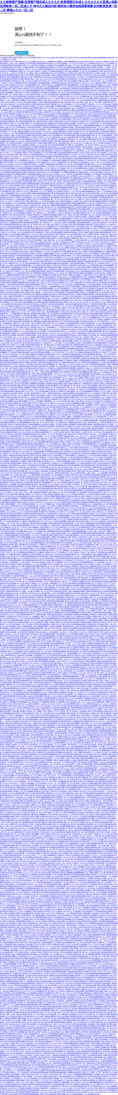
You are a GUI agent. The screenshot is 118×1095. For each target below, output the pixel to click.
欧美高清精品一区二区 (69, 445)
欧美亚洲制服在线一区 (74, 84)
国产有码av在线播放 (103, 907)
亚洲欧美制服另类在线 (47, 183)
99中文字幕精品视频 (32, 760)
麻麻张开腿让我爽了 (23, 1063)
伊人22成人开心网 (81, 640)
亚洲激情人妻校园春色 (99, 445)
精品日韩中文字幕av (65, 133)
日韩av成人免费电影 (48, 203)
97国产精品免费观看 (108, 362)
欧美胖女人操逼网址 (93, 461)
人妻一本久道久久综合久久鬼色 (46, 282)
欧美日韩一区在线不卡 (23, 205)
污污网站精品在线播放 (76, 634)
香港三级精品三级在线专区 (107, 783)
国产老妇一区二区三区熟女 (20, 129)
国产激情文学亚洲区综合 (84, 729)
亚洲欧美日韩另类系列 (43, 841)
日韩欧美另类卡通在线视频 (32, 572)
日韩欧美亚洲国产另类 (92, 853)
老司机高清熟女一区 (97, 374)
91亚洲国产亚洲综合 (12, 638)
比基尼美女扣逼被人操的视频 (88, 601)
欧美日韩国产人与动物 (80, 275)
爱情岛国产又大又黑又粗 (53, 261)
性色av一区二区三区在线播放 (31, 218)
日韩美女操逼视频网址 (78, 645)
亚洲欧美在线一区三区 (65, 162)
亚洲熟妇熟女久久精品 (90, 826)
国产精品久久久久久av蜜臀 (96, 558)
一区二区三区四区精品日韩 (69, 86)
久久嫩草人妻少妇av (57, 770)
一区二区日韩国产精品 (108, 348)
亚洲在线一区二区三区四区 (62, 818)
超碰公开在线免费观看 (106, 265)
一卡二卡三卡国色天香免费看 (53, 436)
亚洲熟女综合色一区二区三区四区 (26, 1022)
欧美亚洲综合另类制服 (9, 79)
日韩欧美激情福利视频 (78, 533)
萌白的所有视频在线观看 (45, 731)
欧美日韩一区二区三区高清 (42, 845)
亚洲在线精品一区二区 (70, 1035)
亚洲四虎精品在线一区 (77, 810)
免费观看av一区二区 (50, 352)
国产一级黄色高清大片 (44, 84)
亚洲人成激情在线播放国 (45, 150)
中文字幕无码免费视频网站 (24, 168)
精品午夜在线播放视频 (11, 77)
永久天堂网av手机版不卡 (46, 577)
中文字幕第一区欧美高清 (102, 102)
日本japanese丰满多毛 (62, 253)
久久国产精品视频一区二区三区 (44, 940)
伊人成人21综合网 (40, 593)
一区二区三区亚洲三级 (34, 773)
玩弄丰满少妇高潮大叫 (71, 121)
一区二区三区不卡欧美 (91, 185)
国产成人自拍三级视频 (98, 152)
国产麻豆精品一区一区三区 (74, 700)
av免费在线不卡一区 (59, 882)
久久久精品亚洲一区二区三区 (78, 550)
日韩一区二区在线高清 (8, 915)
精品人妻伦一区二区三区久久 (108, 1028)
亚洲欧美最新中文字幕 (99, 1032)
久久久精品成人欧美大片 (105, 789)
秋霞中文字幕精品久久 (91, 350)
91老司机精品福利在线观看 (38, 523)
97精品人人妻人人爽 (44, 110)
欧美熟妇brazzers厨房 (10, 366)
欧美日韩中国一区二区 (44, 599)
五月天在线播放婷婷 (104, 444)
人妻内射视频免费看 (52, 312)
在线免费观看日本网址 (86, 372)
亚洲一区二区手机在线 (102, 292)
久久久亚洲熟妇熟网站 (7, 568)
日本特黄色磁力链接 (34, 515)
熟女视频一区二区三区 (37, 570)
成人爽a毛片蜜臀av (34, 591)
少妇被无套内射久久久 (92, 766)
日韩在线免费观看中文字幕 (52, 698)
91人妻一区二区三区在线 (36, 490)
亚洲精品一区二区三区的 (36, 706)
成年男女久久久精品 (99, 352)
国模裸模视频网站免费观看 (108, 731)
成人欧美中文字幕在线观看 (70, 622)
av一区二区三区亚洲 (13, 657)
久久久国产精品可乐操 (96, 447)
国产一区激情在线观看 (95, 281)
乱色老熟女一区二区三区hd (86, 799)
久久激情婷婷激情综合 (32, 281)
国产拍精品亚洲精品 (61, 486)
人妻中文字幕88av (45, 834)
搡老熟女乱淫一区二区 (87, 213)
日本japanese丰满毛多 (109, 345)
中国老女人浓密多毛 (76, 768)
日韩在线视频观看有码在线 (21, 694)
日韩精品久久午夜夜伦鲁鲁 (31, 892)
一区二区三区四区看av (34, 781)
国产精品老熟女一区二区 (43, 785)
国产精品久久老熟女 (88, 84)
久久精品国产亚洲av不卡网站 (83, 950)
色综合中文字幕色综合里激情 (77, 216)
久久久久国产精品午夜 (107, 595)
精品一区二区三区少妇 (71, 822)
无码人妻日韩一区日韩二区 (84, 308)
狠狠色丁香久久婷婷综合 (48, 1094)
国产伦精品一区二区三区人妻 (34, 209)
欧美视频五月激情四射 (42, 246)
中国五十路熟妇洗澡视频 (59, 75)
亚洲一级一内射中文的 (46, 224)
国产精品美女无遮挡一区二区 (89, 321)
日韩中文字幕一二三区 (29, 1086)
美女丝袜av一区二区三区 (73, 65)
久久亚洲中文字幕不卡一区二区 (26, 69)
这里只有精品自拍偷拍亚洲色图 (91, 869)
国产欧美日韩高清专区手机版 (9, 636)
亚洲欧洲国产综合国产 (7, 444)
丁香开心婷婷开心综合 (61, 98)
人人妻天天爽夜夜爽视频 (22, 614)
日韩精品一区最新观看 (93, 686)
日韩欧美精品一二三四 (16, 209)
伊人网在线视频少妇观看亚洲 (58, 160)
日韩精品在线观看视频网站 (17, 1041)
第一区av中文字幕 (47, 591)
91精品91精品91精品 (48, 795)
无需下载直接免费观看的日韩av (22, 680)
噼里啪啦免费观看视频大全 (59, 170)
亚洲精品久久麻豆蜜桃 (106, 521)
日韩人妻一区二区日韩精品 (72, 911)
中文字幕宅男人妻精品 (60, 803)
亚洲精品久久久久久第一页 (44, 251)
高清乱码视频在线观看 (55, 739)
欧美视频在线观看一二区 (48, 374)
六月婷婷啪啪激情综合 (75, 277)
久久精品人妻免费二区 (30, 896)
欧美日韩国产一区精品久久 (100, 189)
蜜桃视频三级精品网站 (77, 368)
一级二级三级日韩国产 (27, 867)
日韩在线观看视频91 (34, 424)
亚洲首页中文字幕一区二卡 (60, 865)
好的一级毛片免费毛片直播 (14, 368)
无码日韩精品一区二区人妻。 (58, 632)
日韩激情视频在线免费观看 (89, 442)
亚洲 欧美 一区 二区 (102, 354)
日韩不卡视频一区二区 (41, 370)
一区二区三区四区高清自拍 (28, 1008)
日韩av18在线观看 (31, 905)
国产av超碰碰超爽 (72, 938)
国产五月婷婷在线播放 (52, 341)
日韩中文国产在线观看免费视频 (72, 395)
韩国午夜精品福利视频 (63, 203)
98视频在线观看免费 (92, 591)
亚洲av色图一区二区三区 (54, 735)
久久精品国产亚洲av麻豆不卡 (33, 1053)
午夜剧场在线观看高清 (62, 114)
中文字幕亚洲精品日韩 (77, 94)
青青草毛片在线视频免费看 (55, 271)
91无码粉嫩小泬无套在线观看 (76, 630)
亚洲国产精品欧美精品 (104, 86)
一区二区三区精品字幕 (95, 508)
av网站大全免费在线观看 (24, 626)
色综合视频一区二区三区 (34, 612)
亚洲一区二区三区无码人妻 (98, 418)
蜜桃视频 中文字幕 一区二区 (49, 729)
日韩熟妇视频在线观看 (96, 609)
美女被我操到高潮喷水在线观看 (27, 484)
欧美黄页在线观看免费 (105, 168)
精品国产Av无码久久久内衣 (61, 513)
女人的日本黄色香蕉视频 (28, 315)
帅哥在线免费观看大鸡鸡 (86, 938)
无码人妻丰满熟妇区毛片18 (14, 589)
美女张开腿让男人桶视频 (51, 612)
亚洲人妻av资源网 (93, 69)
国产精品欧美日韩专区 (57, 956)
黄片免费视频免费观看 (104, 469)
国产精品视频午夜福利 (70, 968)
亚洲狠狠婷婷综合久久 (106, 605)
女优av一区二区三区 (44, 428)
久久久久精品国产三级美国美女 (58, 430)
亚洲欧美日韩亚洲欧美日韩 (12, 253)
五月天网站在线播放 (52, 133)
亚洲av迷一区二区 (75, 170)
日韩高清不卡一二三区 (49, 222)
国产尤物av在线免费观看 (72, 723)
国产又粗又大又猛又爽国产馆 (41, 707)
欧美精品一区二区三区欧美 (82, 484)
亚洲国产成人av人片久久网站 (78, 187)
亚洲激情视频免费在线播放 (29, 180)
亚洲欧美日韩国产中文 (44, 684)
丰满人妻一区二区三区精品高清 (39, 742)
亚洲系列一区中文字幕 (101, 403)
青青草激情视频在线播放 (55, 465)
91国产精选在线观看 (44, 872)
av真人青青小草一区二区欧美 (28, 224)
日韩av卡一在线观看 (109, 579)
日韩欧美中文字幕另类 (70, 372)
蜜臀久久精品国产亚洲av (23, 845)
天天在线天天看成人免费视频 (65, 424)
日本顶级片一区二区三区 (26, 246)
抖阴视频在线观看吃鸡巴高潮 (84, 541)
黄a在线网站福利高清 (28, 937)
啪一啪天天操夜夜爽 (105, 286)
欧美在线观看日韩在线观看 (87, 86)
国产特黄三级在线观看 (106, 651)
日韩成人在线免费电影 (83, 249)
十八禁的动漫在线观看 (47, 727)
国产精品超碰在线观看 (21, 985)
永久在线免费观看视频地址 (37, 543)
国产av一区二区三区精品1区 (11, 1006)
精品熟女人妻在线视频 (70, 628)
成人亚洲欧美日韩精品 (77, 647)
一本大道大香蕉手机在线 (48, 319)
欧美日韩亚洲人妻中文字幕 (102, 329)
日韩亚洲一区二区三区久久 (9, 1088)
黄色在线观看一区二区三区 (32, 226)
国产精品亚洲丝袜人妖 (98, 929)
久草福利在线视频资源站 (37, 360)
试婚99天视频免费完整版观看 (56, 997)
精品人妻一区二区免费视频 (108, 1086)
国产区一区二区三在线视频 (55, 477)
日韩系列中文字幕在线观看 (71, 358)
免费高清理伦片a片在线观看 (101, 828)
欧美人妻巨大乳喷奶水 (63, 566)
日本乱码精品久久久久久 (73, 271)
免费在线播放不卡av (59, 605)
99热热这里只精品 (12, 822)
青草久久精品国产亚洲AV (103, 502)
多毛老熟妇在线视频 (68, 979)
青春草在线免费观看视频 (73, 356)
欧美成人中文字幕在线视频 (39, 539)
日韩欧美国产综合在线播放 (55, 805)
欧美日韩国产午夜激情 (66, 376)
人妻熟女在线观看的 (60, 521)
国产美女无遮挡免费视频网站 (69, 612)
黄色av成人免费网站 (72, 1080)
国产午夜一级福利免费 (83, 779)
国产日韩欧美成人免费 (7, 147)
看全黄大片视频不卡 (53, 690)
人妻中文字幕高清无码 (9, 622)
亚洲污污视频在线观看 (23, 890)
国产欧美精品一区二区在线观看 (51, 475)
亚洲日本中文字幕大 (40, 81)
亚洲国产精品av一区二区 (42, 168)
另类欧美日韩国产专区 (81, 195)
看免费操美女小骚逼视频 (47, 511)
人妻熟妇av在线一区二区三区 (100, 616)
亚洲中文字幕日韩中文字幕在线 (57, 265)
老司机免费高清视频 (72, 292)
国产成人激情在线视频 (110, 178)
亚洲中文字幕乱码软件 (53, 944)
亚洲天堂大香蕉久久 (75, 298)
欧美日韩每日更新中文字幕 (106, 90)
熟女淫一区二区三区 (68, 548)
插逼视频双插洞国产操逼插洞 (101, 296)
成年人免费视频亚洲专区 (93, 566)
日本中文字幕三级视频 (83, 267)
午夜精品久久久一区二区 (18, 312)
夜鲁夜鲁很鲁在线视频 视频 (40, 669)
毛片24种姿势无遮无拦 (81, 434)
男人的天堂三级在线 (72, 327)
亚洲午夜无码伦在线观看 (71, 321)
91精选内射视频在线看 (104, 387)
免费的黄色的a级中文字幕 (96, 139)
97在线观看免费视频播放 (10, 300)
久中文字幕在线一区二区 (16, 90)
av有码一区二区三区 (97, 546)
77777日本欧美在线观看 (10, 521)
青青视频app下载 (86, 614)
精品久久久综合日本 (48, 453)
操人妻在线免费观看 (56, 77)
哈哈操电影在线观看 (92, 110)
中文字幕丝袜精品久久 (79, 620)
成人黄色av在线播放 (38, 1070)
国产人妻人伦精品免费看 (61, 69)
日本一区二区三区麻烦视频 (12, 832)
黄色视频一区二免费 (101, 220)
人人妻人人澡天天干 (61, 661)
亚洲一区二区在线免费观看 (104, 123)
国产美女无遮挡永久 (48, 756)
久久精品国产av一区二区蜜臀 (49, 308)
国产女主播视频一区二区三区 (26, 381)
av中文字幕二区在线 (68, 890)
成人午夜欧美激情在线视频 (44, 288)
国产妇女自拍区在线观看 (93, 581)
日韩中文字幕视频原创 (59, 785)
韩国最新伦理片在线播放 (81, 721)
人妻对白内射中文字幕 (86, 478)
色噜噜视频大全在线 (101, 603)
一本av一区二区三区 (41, 79)
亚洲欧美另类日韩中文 (99, 267)
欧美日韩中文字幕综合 (46, 607)
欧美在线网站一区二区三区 (105, 1030)
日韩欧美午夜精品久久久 (74, 125)
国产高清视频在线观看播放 (55, 847)
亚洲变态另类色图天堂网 (96, 133)
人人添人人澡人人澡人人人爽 (22, 492)
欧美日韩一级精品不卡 (103, 61)
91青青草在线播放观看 (33, 203)
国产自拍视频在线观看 (98, 343)
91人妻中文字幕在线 (99, 405)
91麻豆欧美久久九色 (105, 98)
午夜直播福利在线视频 (92, 849)
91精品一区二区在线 (61, 224)
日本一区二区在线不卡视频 (101, 1014)
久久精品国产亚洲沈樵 (15, 457)
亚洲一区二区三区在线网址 (97, 207)
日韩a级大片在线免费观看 (8, 71)
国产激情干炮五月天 (50, 345)
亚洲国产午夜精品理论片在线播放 (43, 426)
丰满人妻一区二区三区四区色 (47, 211)
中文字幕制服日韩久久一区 (101, 678)
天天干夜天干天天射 (95, 141)
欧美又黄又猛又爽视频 (13, 211)
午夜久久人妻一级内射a (88, 552)
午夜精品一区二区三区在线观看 (89, 121)
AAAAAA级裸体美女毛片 (23, 414)
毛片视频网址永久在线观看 (38, 92)
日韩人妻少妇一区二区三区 (80, 1082)
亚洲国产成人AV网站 (59, 444)
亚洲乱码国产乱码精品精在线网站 (95, 900)
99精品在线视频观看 (87, 758)
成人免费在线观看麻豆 (58, 1084)
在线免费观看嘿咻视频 (67, 610)
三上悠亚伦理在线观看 (12, 284)
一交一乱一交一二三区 (86, 436)
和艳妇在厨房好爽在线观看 (103, 612)
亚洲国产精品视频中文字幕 (32, 958)
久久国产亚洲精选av (106, 350)
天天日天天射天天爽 (77, 112)
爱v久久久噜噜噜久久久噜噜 (53, 269)
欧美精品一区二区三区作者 (9, 556)
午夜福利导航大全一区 (38, 973)
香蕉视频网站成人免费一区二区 (54, 993)
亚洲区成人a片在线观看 (90, 1053)
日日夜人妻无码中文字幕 (45, 335)
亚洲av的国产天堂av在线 (91, 539)
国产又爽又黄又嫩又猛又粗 (100, 312)
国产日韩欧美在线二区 (19, 1028)
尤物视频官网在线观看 (39, 298)
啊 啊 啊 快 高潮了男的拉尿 (64, 434)
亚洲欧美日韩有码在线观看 (29, 1012)
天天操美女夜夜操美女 (58, 1051)
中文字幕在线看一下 (16, 919)
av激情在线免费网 (66, 341)
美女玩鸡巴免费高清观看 (56, 79)
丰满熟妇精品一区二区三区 (57, 92)
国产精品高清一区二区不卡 (48, 162)
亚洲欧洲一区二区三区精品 (9, 246)
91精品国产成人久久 (74, 902)
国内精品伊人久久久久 (37, 469)
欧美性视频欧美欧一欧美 (22, 1001)
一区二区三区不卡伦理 (75, 63)
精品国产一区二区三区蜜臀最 (58, 550)
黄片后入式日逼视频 (36, 401)
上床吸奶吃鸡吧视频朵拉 (66, 686)
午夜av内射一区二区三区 (66, 364)
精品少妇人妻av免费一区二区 (98, 669)
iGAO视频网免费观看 (15, 269)
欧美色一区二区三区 (60, 960)
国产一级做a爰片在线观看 (20, 257)
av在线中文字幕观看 (87, 676)
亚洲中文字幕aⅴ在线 (82, 310)
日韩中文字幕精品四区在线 (49, 281)
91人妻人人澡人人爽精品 (75, 378)
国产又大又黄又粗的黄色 (59, 836)
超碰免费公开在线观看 (25, 655)
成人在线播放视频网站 (64, 218)
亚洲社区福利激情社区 (25, 826)
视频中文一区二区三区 (97, 979)
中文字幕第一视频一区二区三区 (32, 898)
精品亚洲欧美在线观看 (42, 995)
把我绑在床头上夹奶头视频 (54, 843)
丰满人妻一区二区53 (103, 971)
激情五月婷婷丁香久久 (7, 230)
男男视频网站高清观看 (29, 434)
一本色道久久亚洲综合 (28, 768)
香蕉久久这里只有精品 (72, 574)
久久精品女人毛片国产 (93, 211)
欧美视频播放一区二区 (55, 723)
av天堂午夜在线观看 (65, 952)
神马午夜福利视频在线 (87, 523)
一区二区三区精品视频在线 (108, 762)
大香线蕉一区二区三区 (72, 442)
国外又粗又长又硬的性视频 (71, 286)
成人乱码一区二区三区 (43, 810)
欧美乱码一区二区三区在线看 (64, 764)
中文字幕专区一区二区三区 (105, 593)
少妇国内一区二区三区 (24, 770)
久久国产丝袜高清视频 (68, 1020)
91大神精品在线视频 (8, 752)
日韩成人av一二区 (8, 133)
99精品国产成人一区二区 (16, 263)
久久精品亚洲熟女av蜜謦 (70, 754)
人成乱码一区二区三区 (79, 317)
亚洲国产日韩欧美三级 (9, 999)
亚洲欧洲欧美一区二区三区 (82, 296)
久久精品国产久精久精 (26, 593)
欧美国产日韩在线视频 (57, 700)
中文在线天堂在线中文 (74, 733)
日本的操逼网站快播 (63, 152)
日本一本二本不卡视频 (75, 539)
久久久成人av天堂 (40, 884)
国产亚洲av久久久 (47, 461)
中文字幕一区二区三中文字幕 (82, 319)
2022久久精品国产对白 (37, 622)
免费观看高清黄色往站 (55, 302)
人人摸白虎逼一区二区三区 (26, 1047)
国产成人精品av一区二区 (8, 869)
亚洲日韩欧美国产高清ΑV (67, 688)
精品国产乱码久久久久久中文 (44, 913)
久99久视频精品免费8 (18, 793)
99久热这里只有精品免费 (81, 515)
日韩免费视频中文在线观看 (77, 579)
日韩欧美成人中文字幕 (21, 92)
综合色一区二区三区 (6, 201)
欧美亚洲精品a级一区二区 (96, 218)
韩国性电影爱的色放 (37, 104)
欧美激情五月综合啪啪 (52, 653)
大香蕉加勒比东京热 (16, 506)
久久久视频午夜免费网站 (26, 500)
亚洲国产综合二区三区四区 (57, 416)
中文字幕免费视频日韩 (14, 106)
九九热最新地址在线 (62, 647)
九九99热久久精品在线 (68, 1041)
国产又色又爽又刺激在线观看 (54, 304)
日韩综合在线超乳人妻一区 (74, 702)
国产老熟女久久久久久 (22, 843)
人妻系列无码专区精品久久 (23, 426)
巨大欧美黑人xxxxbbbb (36, 117)
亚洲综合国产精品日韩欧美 (43, 579)
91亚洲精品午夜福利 (72, 519)
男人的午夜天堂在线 (74, 366)
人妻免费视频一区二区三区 (18, 950)
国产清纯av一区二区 (83, 238)
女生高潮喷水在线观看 (81, 339)
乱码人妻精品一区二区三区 (78, 632)
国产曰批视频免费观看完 (30, 678)
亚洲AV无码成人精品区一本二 (61, 533)
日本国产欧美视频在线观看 (43, 156)
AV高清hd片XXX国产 (101, 752)
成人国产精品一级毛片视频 (12, 319)
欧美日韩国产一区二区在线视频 (10, 234)
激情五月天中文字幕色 (95, 275)
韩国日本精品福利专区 (81, 447)
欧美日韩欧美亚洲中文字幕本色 (69, 572)
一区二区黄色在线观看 (83, 463)
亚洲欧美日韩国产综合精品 (41, 170)
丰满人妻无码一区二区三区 (22, 176)
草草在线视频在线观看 (21, 133)
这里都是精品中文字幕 (14, 616)
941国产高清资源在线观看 (54, 806)
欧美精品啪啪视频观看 (32, 90)
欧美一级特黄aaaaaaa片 (60, 277)
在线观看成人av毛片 (72, 793)
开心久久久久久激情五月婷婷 (25, 700)
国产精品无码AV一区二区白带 (74, 597)
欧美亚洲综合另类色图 (107, 121)
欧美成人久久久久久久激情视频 (69, 665)
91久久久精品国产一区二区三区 (27, 577)
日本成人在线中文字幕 (92, 806)
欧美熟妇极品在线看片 (88, 271)
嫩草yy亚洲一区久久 (87, 102)
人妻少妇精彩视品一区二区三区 (64, 249)
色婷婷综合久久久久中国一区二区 (69, 527)
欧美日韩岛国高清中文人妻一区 (98, 492)
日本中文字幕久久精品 (92, 634)
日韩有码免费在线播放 (69, 261)
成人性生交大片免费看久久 (38, 129)
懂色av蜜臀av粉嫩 (11, 723)
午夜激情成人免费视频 (37, 814)
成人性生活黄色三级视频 (98, 894)
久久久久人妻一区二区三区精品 (100, 162)
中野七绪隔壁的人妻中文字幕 (97, 385)
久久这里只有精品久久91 (16, 317)
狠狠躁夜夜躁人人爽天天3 (74, 826)
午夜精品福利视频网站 (60, 187)
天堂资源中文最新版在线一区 (88, 323)
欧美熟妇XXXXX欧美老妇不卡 (58, 389)
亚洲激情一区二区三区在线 (9, 717)
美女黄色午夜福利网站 (56, 259)
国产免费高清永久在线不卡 (101, 795)
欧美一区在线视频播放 (61, 116)
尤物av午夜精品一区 (33, 647)
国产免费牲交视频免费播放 (49, 102)
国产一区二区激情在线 (83, 189)
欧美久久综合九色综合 (15, 795)
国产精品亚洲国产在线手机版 (30, 308)
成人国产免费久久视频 (64, 275)
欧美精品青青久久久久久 (45, 98)
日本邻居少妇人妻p (17, 451)
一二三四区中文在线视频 (10, 721)
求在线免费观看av (28, 302)
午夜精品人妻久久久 (27, 442)
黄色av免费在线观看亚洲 (45, 1008)
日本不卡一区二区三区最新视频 (31, 541)
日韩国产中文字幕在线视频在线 (22, 139)
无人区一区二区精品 (75, 199)
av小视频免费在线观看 (61, 368)
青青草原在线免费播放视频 (73, 412)
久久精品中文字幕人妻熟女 (64, 339)
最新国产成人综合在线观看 (75, 991)
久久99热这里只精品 (11, 154)
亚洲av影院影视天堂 (35, 379)
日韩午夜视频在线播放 (39, 1065)
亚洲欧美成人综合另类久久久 (49, 816)
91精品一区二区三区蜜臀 (47, 801)
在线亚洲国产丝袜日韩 (74, 137)
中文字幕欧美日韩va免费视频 (54, 65)
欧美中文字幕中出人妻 (21, 480)
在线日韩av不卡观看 (55, 391)
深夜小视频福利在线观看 (71, 67)
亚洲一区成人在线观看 (69, 176)
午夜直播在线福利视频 (22, 954)
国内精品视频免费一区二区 (107, 232)
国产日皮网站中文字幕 (61, 96)
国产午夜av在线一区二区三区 (100, 927)
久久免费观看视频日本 (94, 317)
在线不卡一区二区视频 (16, 407)
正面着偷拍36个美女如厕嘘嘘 (50, 197)
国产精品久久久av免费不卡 (80, 251)
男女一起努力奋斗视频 (78, 211)
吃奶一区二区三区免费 (39, 286)
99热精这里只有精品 (29, 253)
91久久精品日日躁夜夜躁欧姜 (81, 255)
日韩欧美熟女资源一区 (83, 577)
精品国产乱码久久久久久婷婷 (74, 595)
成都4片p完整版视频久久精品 (77, 935)
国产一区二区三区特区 (106, 110)
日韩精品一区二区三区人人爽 (94, 775)
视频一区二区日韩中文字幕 (15, 343)
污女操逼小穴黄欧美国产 (40, 1088)
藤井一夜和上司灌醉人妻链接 (58, 737)
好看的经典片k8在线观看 (13, 678)
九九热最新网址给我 (59, 84)
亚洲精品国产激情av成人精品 (60, 83)
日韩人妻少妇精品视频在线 (20, 496)
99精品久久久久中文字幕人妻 (78, 486)
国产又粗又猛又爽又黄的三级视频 (96, 94)
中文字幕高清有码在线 (92, 77)
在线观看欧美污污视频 (54, 855)
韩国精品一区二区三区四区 (86, 739)
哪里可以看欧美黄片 (107, 422)
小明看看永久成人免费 (16, 566)
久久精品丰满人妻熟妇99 (98, 222)
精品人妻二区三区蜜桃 (38, 331)
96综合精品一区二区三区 (65, 282)
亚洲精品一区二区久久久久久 (49, 405)
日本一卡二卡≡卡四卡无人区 (66, 374)
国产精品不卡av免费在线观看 (23, 67)
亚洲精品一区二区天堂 (27, 1026)
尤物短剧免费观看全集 (100, 764)
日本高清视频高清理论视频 (99, 150)
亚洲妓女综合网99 (29, 841)
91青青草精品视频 (62, 727)
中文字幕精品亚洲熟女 (98, 426)
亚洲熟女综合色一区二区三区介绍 (62, 296)
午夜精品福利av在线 (74, 265)
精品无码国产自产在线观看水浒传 (46, 123)
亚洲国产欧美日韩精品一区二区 (44, 764)
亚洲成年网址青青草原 (62, 880)
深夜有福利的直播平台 (45, 874)
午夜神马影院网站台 (65, 201)
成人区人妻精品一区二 (85, 329)
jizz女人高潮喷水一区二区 (76, 836)
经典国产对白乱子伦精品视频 (51, 455)
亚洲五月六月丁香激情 (58, 168)
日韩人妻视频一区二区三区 (64, 931)
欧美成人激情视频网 (32, 834)
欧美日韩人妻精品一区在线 (74, 537)
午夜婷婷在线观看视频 (103, 213)
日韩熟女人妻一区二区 (77, 98)
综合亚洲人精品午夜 (34, 455)
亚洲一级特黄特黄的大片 (34, 393)
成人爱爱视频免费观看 (52, 86)
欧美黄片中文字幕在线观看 (46, 560)
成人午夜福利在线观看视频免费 (107, 335)
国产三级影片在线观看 (7, 114)
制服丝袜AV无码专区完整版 (101, 931)
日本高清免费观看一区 (38, 735)
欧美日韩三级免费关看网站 (12, 463)
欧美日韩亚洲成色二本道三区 (102, 793)
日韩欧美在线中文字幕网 (57, 119)
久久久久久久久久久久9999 (60, 428)
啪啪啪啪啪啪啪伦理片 (96, 1082)
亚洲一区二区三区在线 (84, 399)
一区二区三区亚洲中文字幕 (43, 290)
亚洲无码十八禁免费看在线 (63, 1047)
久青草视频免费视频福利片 (24, 255)
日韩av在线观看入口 (88, 911)
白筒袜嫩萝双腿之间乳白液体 (67, 781)
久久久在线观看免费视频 (67, 463)
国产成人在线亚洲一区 (32, 325)
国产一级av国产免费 (9, 348)
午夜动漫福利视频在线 (21, 742)
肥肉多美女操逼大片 (41, 822)
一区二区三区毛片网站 (36, 261)
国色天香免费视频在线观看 (11, 75)
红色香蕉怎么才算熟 (22, 341)
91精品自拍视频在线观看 (47, 634)
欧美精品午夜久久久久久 (40, 948)
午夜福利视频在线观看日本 (26, 851)
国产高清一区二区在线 (9, 94)
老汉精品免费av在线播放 (99, 455)
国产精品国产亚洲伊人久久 (60, 768)
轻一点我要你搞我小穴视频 (56, 525)
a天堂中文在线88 (80, 686)
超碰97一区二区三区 (80, 863)
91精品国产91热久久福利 (40, 259)
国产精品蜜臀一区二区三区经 (22, 296)
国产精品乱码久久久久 (22, 61)
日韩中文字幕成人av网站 (108, 715)
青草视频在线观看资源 (106, 197)
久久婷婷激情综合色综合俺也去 (33, 86)
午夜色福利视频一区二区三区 (96, 797)
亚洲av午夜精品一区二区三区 (28, 220)
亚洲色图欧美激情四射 (11, 688)
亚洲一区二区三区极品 (106, 370)
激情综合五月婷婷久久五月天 (78, 253)
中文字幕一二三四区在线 (93, 836)
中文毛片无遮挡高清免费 (50, 958)
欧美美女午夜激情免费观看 (42, 673)
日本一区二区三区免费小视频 (25, 193)
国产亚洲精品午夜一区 (88, 742)
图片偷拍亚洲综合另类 (23, 1065)
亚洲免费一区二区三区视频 (58, 366)
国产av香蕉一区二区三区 (20, 191)
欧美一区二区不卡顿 (81, 381)
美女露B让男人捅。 (94, 1094)
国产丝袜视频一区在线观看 (57, 139)
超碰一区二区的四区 (94, 215)
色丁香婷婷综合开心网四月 (101, 995)
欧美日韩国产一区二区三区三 (69, 816)
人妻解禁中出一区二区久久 (71, 884)
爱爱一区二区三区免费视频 (56, 593)
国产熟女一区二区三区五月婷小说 (11, 686)
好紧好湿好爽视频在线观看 (97, 201)
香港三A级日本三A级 (26, 154)
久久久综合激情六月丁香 (99, 607)
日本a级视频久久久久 (50, 773)
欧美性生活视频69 (25, 292)
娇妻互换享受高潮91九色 (52, 603)
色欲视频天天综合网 (89, 971)
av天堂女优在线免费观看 (90, 197)
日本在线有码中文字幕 (72, 921)
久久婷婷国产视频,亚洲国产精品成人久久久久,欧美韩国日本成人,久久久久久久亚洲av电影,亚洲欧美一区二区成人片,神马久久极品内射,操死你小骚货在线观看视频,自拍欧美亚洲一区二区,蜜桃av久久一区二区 (59, 6)
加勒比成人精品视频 (30, 314)
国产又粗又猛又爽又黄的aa (15, 482)
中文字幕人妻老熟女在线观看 (66, 238)
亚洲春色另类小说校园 (79, 453)
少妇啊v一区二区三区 (72, 587)
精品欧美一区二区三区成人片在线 (36, 519)
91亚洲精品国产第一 (96, 801)
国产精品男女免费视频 (9, 282)
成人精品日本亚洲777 (88, 61)
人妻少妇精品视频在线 (74, 459)
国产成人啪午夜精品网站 (90, 605)
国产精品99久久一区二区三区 (9, 180)
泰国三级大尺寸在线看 (30, 457)
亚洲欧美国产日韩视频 (83, 616)
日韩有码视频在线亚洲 (8, 1065)
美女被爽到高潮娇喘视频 (93, 331)
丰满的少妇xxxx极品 (6, 261)
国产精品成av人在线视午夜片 (43, 112)
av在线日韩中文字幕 (20, 445)
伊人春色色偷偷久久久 (44, 1024)
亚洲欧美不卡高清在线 (44, 277)
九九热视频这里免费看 (109, 414)
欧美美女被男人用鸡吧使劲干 (106, 244)
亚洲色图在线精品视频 (109, 581)
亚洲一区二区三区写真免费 (103, 758)
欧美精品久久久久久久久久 (88, 925)
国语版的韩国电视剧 (61, 892)
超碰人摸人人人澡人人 (15, 896)
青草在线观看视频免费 (16, 975)
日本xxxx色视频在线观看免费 (78, 981)
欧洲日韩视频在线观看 (83, 135)
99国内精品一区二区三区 (13, 684)
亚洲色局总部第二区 (22, 440)
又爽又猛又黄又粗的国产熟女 (38, 480)
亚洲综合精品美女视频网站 (103, 174)
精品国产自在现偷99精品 (81, 162)
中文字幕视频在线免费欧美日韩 (22, 112)
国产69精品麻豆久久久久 (102, 183)
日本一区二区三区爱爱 (75, 414)
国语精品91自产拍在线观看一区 (41, 954)
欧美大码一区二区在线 (103, 937)
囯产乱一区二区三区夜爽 (51, 977)
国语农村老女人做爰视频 (8, 484)
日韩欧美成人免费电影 (12, 1012)
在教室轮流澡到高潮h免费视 (20, 352)
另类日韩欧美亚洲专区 (73, 92)
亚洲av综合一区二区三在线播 (51, 832)
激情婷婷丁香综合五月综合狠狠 (101, 158)
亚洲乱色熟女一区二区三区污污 (20, 158)
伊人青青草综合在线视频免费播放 (72, 490)
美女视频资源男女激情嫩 (54, 360)
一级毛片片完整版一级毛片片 (31, 871)
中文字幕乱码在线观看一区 (105, 143)
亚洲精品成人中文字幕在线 (57, 125)
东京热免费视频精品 (105, 723)
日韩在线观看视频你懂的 (68, 946)
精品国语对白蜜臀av (48, 424)
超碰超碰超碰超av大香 (100, 560)
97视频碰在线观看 (87, 294)
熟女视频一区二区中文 (103, 84)
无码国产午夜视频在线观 (47, 164)
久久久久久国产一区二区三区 (80, 315)
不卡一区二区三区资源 (55, 81)
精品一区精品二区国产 (102, 777)
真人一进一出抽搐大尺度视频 (96, 83)
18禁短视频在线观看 (56, 232)
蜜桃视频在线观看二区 (15, 1076)
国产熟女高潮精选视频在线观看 (54, 496)
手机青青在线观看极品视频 (103, 117)
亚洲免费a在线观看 (46, 141)
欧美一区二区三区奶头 (55, 696)
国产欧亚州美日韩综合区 (62, 180)
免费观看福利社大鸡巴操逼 (54, 420)
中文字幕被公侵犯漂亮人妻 (92, 733)
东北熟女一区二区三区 (15, 162)
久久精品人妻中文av (76, 517)
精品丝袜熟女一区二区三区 (56, 147)
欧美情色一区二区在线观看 (20, 145)
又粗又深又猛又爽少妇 (7, 787)
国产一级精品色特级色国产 (52, 393)
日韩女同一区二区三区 (25, 764)
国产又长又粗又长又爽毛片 (107, 847)
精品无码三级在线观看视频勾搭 (18, 117)
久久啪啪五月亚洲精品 (15, 690)
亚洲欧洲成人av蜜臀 (38, 358)
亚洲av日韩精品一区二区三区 (80, 1039)
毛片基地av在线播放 (55, 626)
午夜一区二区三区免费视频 (75, 168)
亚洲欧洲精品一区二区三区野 (37, 1061)
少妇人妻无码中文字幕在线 (41, 770)
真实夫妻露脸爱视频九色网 (43, 659)
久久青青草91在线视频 (36, 65)
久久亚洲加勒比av (81, 886)
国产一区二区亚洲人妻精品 (21, 104)
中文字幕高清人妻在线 (46, 459)
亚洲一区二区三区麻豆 (32, 471)
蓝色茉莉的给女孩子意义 (43, 859)
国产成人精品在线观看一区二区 (83, 449)
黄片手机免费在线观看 (67, 977)
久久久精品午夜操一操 (30, 486)
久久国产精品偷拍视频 (22, 777)
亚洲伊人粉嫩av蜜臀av (22, 735)
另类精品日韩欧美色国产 (14, 909)
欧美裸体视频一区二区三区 (79, 418)
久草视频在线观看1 (84, 360)
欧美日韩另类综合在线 (46, 249)
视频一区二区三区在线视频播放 (102, 135)
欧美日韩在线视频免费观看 (78, 820)
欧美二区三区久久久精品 (22, 364)
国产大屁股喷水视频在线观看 (105, 529)
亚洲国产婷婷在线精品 (12, 207)
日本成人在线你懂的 (20, 597)
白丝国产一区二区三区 (36, 966)
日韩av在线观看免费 (30, 651)
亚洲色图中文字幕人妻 (70, 337)
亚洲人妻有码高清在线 (104, 661)
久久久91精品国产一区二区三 (72, 420)
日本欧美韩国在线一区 (98, 246)
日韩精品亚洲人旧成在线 (94, 1063)
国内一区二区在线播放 (38, 787)
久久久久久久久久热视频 (77, 96)
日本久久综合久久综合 (65, 467)
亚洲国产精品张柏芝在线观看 (102, 500)
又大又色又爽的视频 (24, 232)
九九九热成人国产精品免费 (47, 663)
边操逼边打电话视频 (92, 129)
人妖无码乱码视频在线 (71, 304)
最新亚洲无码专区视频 (99, 304)
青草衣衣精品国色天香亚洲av (48, 236)
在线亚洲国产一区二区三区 (89, 723)
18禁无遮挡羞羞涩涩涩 (32, 263)
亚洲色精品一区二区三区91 (64, 164)
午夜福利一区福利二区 (100, 234)
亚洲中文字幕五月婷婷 (72, 432)
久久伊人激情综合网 (107, 302)
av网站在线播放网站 (55, 556)
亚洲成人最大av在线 (25, 77)
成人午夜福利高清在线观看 (29, 511)
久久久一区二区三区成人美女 (96, 1092)
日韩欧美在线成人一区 (88, 147)
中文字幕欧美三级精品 (70, 360)
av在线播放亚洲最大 (44, 83)
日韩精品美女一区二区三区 (12, 508)
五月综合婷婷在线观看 (45, 180)
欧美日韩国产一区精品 (73, 149)
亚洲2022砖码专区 (11, 925)
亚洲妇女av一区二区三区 (56, 273)
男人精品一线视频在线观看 (45, 253)
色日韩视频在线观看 (51, 451)
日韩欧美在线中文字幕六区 (64, 828)
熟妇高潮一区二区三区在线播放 (84, 975)
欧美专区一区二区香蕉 (76, 389)
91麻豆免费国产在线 (40, 696)
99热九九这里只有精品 (7, 1059)
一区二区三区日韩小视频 (44, 1026)
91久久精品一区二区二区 (36, 812)
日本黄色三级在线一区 (40, 414)
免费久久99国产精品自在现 (81, 927)
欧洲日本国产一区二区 (97, 300)
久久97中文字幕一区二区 (51, 108)
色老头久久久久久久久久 (98, 721)
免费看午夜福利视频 (64, 471)
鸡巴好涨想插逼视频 (105, 323)
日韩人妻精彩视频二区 (76, 178)
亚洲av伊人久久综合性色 (50, 329)
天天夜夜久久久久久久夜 (56, 356)
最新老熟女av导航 (14, 927)
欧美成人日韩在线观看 (109, 211)
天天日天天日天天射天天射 (53, 628)
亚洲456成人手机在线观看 (40, 643)
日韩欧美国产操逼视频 (59, 707)
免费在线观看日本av (11, 220)
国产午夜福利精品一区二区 (81, 919)
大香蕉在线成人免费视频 (84, 405)
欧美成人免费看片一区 (69, 694)
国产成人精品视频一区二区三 (69, 543)
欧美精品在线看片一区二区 (98, 480)
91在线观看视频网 (14, 762)
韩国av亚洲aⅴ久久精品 (40, 630)
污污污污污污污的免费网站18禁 (36, 991)
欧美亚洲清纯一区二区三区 (24, 370)
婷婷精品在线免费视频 (93, 962)
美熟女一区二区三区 (16, 164)
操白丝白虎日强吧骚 (27, 75)
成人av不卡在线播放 (66, 325)
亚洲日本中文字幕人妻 (26, 240)
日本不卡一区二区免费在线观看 (28, 828)
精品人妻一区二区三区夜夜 (51, 174)
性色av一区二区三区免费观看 (17, 876)
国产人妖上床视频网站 (58, 713)
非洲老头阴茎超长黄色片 (62, 193)
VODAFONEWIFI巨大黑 (10, 661)
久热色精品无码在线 (93, 659)
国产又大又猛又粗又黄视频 (14, 387)
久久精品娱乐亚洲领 (53, 331)
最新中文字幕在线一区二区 (80, 242)
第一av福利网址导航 (53, 1020)
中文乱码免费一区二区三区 (48, 467)
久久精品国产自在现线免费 (71, 529)
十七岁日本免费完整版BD (89, 170)
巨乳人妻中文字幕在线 (85, 500)
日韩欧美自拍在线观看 (40, 682)
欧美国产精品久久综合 (78, 370)
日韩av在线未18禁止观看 (22, 304)
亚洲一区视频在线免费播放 (92, 277)
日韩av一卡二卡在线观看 (13, 152)
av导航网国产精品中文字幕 (12, 719)
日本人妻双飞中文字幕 (52, 440)
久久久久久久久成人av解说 (108, 145)
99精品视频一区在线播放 (48, 471)
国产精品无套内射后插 (58, 350)
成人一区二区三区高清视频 (38, 564)
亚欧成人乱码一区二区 (53, 568)
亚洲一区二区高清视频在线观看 (43, 517)
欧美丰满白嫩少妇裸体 (73, 220)
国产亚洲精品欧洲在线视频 (76, 964)
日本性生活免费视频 (82, 589)
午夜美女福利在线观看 (53, 614)
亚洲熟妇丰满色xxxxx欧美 (24, 696)
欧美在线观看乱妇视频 (103, 523)
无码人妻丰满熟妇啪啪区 (30, 719)
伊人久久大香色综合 (72, 814)
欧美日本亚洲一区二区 (72, 692)
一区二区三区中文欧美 (67, 100)
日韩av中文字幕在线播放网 (41, 199)
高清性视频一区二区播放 (28, 638)
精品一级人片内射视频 (79, 839)
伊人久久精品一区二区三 (94, 1072)
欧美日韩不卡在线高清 (57, 576)
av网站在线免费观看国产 (28, 277)
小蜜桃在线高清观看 (22, 806)
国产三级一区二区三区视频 (56, 1065)
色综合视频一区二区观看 (43, 907)
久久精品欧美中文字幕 (22, 533)
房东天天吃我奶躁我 (77, 849)
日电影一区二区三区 (46, 96)
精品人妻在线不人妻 (91, 168)
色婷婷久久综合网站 (90, 90)
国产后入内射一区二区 (90, 537)
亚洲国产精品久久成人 (16, 399)
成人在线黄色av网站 (14, 108)
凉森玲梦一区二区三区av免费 (32, 620)
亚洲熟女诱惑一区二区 (27, 123)
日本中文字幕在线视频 (46, 106)
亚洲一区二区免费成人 (104, 564)
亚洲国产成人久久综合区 (94, 583)
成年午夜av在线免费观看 (92, 112)
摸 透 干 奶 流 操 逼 (88, 791)
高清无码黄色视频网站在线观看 (44, 661)
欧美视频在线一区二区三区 (9, 1055)
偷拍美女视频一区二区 (64, 1094)
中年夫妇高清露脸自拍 (100, 327)
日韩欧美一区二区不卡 (25, 416)
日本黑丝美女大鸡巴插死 (59, 244)
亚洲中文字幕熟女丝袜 (47, 90)
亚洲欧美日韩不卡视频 (66, 281)
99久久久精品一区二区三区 (40, 347)
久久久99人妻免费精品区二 (62, 288)
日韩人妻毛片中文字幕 (26, 865)
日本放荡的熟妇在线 (73, 422)
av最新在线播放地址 (11, 430)
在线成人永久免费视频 (86, 292)
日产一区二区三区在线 (26, 156)
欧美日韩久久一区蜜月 (27, 397)
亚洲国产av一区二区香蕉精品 (18, 1072)
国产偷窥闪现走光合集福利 (61, 418)
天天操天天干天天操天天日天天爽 (59, 166)
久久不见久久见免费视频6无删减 (42, 535)
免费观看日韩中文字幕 (101, 643)
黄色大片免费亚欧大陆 (109, 486)
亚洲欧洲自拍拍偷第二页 (72, 232)
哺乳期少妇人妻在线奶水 (61, 300)
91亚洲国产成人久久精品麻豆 (86, 108)
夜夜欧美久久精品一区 (56, 412)
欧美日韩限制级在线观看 (108, 539)
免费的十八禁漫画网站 (73, 416)
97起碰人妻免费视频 (39, 529)
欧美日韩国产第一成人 (69, 752)
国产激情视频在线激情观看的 (82, 1037)
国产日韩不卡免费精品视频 (103, 950)
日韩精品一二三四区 (103, 67)
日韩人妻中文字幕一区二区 (82, 312)
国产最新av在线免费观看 (77, 110)
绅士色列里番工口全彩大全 (102, 172)
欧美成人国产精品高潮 (12, 397)
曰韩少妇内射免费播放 (80, 215)
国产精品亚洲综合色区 (108, 733)
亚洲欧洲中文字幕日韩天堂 (100, 315)
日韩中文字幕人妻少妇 (38, 568)
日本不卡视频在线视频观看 (84, 191)
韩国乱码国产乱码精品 (57, 442)
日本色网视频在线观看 (14, 640)
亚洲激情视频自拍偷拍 (47, 746)
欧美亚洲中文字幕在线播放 (102, 399)
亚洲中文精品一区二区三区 (56, 519)
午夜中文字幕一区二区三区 (57, 671)
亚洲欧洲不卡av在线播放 (36, 552)
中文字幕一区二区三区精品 (66, 779)
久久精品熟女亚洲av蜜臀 (90, 902)
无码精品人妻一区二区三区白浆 (89, 822)
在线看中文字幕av (9, 135)
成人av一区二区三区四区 (80, 480)
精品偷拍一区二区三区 (36, 145)
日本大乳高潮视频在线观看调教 (33, 628)
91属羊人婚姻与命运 (50, 379)
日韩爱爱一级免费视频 (72, 989)
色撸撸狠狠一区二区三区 (53, 189)
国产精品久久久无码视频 (45, 368)
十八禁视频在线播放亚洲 (69, 172)
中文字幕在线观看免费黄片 (49, 665)
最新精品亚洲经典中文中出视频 (67, 500)
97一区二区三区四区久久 (63, 333)
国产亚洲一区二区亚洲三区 (41, 205)
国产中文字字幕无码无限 (34, 88)
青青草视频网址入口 (94, 362)
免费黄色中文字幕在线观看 (62, 251)
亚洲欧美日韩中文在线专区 (29, 634)
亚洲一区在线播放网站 (41, 73)
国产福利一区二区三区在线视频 (44, 94)
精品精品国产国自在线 (60, 156)
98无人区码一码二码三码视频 (59, 248)
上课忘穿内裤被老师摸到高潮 (84, 127)
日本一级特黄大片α (49, 711)
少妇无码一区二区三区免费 (91, 302)
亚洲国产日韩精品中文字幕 (31, 172)
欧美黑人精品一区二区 (19, 706)
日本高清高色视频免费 (49, 721)
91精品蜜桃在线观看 (8, 696)
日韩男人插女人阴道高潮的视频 (25, 238)
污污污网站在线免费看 (25, 556)
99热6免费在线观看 (14, 560)
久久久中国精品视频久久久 (96, 504)
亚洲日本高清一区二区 (89, 416)
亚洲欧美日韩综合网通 (23, 347)
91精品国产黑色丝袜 (33, 215)
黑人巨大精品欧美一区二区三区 (27, 663)
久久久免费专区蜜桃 (105, 230)
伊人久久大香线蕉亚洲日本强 (20, 273)
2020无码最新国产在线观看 (105, 770)
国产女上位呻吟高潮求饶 (79, 207)
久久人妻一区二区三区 (86, 1065)
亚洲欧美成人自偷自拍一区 (82, 570)
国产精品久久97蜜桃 (74, 294)
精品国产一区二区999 (32, 562)
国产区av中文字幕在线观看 (56, 292)
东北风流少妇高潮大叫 (73, 131)
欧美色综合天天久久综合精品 (20, 294)
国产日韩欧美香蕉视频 (103, 1049)
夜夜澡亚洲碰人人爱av (49, 195)
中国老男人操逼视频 (6, 574)
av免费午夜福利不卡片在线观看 (89, 587)
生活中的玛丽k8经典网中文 (38, 166)
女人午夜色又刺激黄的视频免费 (18, 525)
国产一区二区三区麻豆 (101, 127)
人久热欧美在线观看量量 (62, 461)
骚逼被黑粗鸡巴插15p (77, 1016)
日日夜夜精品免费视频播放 (63, 919)
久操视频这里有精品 (94, 438)
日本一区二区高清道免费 (90, 131)
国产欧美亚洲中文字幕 (9, 1090)
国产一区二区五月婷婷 (108, 438)
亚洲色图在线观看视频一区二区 (41, 306)
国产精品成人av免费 (37, 304)
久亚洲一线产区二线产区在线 (39, 715)
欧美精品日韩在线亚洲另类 (45, 902)
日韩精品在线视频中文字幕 (26, 131)
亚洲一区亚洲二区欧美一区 (38, 389)
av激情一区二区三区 (106, 149)
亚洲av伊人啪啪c (90, 713)
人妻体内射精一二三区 (53, 213)
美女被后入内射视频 (58, 826)
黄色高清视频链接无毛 (86, 603)
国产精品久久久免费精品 (85, 781)
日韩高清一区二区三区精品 (32, 609)
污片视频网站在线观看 (33, 310)
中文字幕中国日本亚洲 (12, 236)
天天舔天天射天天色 (55, 925)
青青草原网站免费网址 (99, 360)
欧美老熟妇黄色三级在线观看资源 (45, 680)
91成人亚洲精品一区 (110, 187)
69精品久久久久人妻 (81, 364)
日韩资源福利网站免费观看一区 (93, 125)
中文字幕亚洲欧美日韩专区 (67, 226)
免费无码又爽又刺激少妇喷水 (40, 230)
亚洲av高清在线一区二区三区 (63, 508)
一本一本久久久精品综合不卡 (61, 242)
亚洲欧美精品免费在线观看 (75, 348)
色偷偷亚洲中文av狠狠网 (17, 461)
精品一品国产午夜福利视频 (67, 222)
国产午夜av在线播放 (34, 950)
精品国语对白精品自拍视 (54, 337)
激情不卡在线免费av (107, 640)
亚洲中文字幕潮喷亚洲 (38, 176)
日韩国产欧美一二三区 (36, 201)
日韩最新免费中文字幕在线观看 (80, 607)
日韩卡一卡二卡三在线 (39, 855)
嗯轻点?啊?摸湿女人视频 (31, 96)
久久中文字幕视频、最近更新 (63, 838)
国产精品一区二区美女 (59, 216)
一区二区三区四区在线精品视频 (39, 576)
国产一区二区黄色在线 (58, 422)
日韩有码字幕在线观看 (58, 1057)
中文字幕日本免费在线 (27, 207)
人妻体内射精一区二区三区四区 (48, 484)
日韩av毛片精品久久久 (40, 348)
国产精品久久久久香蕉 (14, 731)
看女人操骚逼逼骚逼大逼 (102, 100)
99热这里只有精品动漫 (24, 707)
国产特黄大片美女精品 (85, 876)
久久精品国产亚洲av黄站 (8, 577)
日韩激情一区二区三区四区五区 (87, 694)
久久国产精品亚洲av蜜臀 (30, 228)
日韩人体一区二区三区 (22, 595)
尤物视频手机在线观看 (107, 810)
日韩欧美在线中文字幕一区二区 (53, 667)
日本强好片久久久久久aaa (56, 403)
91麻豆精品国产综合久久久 (21, 737)
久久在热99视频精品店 (17, 760)
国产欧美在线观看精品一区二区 (41, 187)
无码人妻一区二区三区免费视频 (12, 116)
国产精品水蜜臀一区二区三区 (88, 841)
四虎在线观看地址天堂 (95, 116)
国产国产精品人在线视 (88, 65)
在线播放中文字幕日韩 (83, 246)
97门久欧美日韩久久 (68, 246)
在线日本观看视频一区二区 (60, 797)
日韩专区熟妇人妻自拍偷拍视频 (101, 952)
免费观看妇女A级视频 (49, 275)
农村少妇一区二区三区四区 (96, 154)
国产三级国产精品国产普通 (89, 232)
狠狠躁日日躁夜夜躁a (104, 65)
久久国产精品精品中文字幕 (66, 589)
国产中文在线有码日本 (70, 995)
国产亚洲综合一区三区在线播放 (22, 857)
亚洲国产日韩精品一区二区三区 (55, 104)
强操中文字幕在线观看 (29, 83)
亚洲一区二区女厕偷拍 (15, 651)
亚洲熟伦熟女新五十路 (56, 581)
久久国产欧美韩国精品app (94, 284)
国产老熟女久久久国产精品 (58, 539)
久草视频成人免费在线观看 (82, 106)
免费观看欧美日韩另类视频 (26, 282)
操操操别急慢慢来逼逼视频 (96, 533)
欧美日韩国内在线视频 (92, 205)
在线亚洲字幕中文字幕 (106, 902)
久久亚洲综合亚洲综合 (29, 143)
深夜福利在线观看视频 (7, 675)
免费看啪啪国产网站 (89, 182)
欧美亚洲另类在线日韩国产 (41, 296)
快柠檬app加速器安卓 (12, 1084)
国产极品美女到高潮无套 (92, 684)
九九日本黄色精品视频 (95, 240)
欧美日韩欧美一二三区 (39, 292)
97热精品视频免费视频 (41, 255)
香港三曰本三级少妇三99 (68, 717)
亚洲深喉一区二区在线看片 (78, 492)
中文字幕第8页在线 (85, 1032)
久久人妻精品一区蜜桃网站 (27, 521)
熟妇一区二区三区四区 (7, 849)
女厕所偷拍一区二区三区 (12, 882)
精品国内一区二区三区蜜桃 (28, 376)
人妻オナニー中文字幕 (101, 337)
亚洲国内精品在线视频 (9, 682)
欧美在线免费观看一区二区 (108, 498)
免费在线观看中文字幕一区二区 (47, 766)
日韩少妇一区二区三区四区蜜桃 (19, 469)
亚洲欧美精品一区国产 (109, 215)
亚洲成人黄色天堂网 (74, 73)
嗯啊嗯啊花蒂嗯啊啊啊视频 (75, 872)
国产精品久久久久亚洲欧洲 (93, 178)
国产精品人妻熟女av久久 (51, 541)
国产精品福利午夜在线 (44, 645)
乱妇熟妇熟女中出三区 (11, 593)
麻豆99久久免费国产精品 (80, 669)
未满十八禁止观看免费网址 (28, 84)
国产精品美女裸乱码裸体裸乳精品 (51, 1006)
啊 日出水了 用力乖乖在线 (35, 1041)
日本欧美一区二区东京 (11, 156)
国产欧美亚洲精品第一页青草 (103, 436)
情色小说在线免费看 (100, 676)
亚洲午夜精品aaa (68, 158)
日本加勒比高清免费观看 (32, 618)
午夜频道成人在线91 (88, 119)
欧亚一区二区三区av (27, 762)
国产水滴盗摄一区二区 (89, 137)
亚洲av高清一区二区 (68, 189)
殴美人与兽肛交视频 (99, 614)
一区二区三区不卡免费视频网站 (12, 665)
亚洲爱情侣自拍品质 (16, 502)
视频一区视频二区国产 (52, 622)
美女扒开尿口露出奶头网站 (37, 601)
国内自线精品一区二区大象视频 (47, 314)
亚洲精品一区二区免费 (104, 182)
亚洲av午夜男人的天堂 (73, 709)
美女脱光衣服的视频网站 (63, 504)
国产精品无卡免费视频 (21, 554)
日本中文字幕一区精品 (104, 742)
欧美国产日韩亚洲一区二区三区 (47, 376)
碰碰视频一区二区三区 (80, 133)
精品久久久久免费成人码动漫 (11, 98)
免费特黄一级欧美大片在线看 (63, 678)
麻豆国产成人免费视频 (57, 702)
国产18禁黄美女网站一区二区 (39, 574)
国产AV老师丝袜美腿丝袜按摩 (99, 948)
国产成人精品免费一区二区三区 (69, 102)
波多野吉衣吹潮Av (101, 488)
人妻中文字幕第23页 (78, 288)
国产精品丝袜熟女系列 (22, 147)
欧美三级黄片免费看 (58, 748)
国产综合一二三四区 (8, 73)
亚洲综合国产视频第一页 (31, 102)
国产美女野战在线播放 (41, 624)
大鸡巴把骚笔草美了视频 (67, 88)
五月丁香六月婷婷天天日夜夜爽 (18, 570)
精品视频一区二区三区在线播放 (15, 203)
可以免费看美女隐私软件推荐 (46, 238)
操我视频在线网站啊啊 (86, 568)
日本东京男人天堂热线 (109, 566)
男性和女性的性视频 (79, 314)
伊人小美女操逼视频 (8, 626)
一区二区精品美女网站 (39, 265)
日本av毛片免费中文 (66, 484)
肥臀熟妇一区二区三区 (60, 579)
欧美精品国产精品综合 (65, 721)
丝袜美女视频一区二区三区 (75, 185)
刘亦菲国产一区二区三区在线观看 (31, 603)
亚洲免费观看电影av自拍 (43, 917)
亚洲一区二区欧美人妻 (9, 265)
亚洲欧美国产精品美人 (30, 164)
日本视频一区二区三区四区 (87, 675)
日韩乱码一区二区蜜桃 (102, 739)
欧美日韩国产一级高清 (26, 251)
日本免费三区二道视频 (63, 183)
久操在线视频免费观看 (107, 849)
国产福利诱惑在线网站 (32, 960)
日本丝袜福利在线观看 (94, 1055)
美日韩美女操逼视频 (23, 669)
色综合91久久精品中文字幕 (104, 667)
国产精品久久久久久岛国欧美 (53, 911)
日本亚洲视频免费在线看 (31, 888)
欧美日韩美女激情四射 (73, 147)
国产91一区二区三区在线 (64, 284)
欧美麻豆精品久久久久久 (16, 329)
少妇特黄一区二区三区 (12, 634)
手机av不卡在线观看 (51, 117)
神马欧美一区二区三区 (87, 667)
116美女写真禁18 (61, 999)
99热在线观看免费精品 (19, 993)
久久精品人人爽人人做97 (103, 610)
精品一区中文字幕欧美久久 (59, 73)
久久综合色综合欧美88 (80, 240)
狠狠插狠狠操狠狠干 (90, 444)
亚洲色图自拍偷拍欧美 (93, 1018)
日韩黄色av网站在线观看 (25, 970)
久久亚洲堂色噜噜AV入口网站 (39, 554)
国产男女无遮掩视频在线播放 (60, 1018)
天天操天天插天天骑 (66, 312)
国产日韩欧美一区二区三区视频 (49, 447)
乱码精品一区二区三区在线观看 (15, 1068)
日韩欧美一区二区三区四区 (102, 391)
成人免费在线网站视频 (41, 442)
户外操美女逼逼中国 (96, 451)
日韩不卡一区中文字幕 (47, 284)
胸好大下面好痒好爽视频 (76, 775)
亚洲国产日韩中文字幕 (72, 770)
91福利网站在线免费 (30, 368)
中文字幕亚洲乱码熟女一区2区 (44, 1039)
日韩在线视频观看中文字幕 (72, 61)
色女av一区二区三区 (80, 281)
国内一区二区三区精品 (67, 440)
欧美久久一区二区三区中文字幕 (94, 808)
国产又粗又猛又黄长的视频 (20, 383)
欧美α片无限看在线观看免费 (89, 475)
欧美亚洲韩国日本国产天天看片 (76, 1055)
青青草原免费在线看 (99, 556)
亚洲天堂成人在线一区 (64, 319)
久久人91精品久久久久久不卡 (25, 740)
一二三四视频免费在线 (15, 314)
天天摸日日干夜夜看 (98, 717)
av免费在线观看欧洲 (103, 675)
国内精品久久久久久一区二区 (49, 783)
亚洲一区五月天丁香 (89, 673)
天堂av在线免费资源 (87, 735)
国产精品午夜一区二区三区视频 (76, 1092)
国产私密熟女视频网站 (28, 333)
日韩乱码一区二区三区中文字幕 (100, 874)
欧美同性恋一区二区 (94, 333)
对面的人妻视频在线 (41, 430)
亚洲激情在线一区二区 (79, 954)
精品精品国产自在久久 (26, 884)
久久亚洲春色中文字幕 (98, 393)
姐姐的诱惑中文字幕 (63, 315)
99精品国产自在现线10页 (36, 597)
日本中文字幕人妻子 (67, 929)
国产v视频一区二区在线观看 (74, 145)
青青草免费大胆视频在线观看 (26, 335)
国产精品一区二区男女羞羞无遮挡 (76, 477)
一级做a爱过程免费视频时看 (50, 127)
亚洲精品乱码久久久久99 (58, 715)
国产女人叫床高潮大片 (30, 467)
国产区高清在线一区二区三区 (91, 92)
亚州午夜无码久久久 (17, 607)
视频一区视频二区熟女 (25, 1020)
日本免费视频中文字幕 (95, 71)
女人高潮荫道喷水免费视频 (92, 290)
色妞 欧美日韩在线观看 (71, 465)
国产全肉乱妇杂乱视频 (32, 1010)
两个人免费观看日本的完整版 (88, 383)
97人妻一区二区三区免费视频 (65, 704)
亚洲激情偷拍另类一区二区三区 (60, 370)
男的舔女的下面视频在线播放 (22, 170)
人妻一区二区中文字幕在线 (82, 467)
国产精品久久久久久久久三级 (9, 216)
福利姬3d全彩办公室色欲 (23, 350)
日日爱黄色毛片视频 (19, 653)
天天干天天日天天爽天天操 (46, 585)
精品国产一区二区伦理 (107, 129)
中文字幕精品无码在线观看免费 (107, 1001)
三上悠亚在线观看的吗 (58, 131)
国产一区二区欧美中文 (56, 989)
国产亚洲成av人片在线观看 (44, 733)
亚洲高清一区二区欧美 (81, 482)
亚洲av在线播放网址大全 (77, 205)
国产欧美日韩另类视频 (38, 135)
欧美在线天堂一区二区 (60, 306)
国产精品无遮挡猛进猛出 (64, 585)
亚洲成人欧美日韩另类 (40, 723)
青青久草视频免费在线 (70, 209)
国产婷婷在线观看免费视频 (12, 228)
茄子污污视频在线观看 (38, 614)
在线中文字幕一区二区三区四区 (30, 275)
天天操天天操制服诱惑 (72, 403)
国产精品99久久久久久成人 (21, 306)
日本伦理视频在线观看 (79, 504)
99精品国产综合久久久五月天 (23, 886)
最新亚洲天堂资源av (48, 339)
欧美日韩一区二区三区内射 (9, 764)
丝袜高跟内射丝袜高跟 (78, 638)
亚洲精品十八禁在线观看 (61, 228)
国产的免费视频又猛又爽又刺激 (24, 1032)
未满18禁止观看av (92, 370)
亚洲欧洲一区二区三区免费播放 (10, 768)
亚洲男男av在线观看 (55, 777)
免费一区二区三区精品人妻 (51, 640)
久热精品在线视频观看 (44, 69)
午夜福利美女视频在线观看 (9, 808)
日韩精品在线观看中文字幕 (58, 71)
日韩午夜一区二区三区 (27, 900)
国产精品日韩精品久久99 (65, 510)
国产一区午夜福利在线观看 (75, 1003)
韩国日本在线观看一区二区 (15, 281)
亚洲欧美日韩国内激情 (15, 645)
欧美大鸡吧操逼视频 (62, 94)
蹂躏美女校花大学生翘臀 (28, 585)
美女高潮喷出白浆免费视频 (84, 544)
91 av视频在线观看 (60, 731)
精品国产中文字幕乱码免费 (18, 420)
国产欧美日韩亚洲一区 (74, 651)
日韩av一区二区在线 (109, 482)
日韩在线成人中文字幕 (30, 894)
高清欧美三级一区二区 (48, 510)
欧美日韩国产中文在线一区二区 (76, 997)
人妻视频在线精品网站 (90, 847)
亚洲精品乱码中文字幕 (22, 787)
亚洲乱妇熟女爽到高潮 (15, 226)
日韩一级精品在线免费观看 (12, 871)
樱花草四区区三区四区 (88, 527)
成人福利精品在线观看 (12, 1039)
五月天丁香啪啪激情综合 (71, 843)
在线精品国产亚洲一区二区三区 (21, 935)
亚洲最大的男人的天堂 (62, 1039)
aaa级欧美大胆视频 (94, 216)
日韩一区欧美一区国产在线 (62, 182)
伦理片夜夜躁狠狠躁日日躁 (14, 249)
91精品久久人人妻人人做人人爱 (22, 323)
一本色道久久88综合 (36, 952)
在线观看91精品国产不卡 (66, 381)
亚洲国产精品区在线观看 (88, 67)
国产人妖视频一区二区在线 (50, 876)
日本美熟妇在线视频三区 (44, 882)
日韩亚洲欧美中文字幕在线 (95, 624)
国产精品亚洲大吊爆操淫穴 (37, 445)
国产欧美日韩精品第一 (21, 261)
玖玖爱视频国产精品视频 (82, 164)
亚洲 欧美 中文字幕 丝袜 (91, 75)
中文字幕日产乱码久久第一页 (40, 438)
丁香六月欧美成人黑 (103, 966)
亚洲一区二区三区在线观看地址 (15, 127)
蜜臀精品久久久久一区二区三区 (94, 517)
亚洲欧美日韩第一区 (52, 915)
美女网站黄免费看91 (48, 515)
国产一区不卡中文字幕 (96, 341)
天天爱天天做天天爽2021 (107, 698)
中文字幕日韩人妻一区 (7, 213)
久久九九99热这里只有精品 (52, 979)
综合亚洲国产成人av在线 (17, 465)
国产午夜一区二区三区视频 (38, 525)
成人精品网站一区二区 (74, 673)
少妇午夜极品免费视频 (7, 533)
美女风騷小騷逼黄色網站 (26, 79)
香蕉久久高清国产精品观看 (42, 149)
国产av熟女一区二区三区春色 (106, 673)
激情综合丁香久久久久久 (30, 463)
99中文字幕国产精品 (108, 836)
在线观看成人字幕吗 (41, 412)
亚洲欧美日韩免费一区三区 (103, 494)
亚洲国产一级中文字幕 (104, 709)
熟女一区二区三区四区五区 (42, 748)
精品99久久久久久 (98, 106)
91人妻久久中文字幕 (105, 537)
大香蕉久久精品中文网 (72, 888)
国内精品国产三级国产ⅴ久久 (11, 333)
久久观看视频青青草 (93, 737)
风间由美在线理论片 (19, 215)
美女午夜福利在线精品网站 (41, 537)
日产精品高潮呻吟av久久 (96, 397)
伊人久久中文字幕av (16, 572)
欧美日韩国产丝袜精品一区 (45, 397)
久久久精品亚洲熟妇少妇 (71, 411)
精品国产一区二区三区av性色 (19, 360)
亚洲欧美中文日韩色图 (88, 335)
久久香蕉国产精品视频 (87, 816)
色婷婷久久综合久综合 (73, 119)
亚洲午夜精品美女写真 (101, 209)
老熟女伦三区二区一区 (95, 187)
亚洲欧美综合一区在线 (43, 513)
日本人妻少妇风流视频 (90, 166)
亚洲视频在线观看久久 (7, 350)
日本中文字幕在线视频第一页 (104, 525)
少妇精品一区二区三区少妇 (24, 114)
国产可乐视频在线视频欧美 (23, 422)
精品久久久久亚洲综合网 (90, 265)
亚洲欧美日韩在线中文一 (79, 180)
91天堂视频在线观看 (109, 867)
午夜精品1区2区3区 (98, 688)
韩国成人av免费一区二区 (47, 317)
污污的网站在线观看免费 (39, 147)
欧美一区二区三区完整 (90, 412)
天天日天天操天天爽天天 (23, 739)
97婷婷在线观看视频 (76, 290)
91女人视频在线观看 (91, 872)
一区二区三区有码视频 (94, 1078)
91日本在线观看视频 (40, 67)
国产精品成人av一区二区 (109, 112)
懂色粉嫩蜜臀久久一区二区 (42, 444)
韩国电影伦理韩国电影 (84, 261)
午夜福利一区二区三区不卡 (98, 376)
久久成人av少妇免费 (62, 90)
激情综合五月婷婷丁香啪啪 (38, 378)
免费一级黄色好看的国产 (30, 1045)
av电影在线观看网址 (68, 393)
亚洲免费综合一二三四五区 (56, 327)
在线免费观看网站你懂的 (42, 244)
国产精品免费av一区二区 (89, 748)
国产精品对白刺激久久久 (85, 117)
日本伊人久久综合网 (22, 166)
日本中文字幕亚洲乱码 (87, 529)
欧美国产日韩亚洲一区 (26, 430)
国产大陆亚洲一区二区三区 (27, 808)
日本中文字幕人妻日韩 (14, 473)
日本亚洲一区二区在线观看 (25, 1003)
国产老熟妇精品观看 (37, 890)
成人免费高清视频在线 (74, 707)
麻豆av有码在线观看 (38, 477)
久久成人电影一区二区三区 (51, 100)
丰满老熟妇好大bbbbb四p (41, 77)
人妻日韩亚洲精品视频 (72, 667)
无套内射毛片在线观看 (21, 379)
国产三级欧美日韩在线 (40, 121)
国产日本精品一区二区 (41, 581)
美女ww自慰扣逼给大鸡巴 (18, 475)
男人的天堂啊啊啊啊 (44, 418)
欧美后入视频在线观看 (99, 977)
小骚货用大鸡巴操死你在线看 (71, 354)
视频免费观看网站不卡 (99, 577)
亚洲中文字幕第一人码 (39, 403)
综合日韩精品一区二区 (7, 61)
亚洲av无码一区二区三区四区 (61, 834)
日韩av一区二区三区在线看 (69, 494)
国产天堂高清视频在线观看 (34, 267)
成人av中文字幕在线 (85, 327)
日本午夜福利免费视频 (41, 987)
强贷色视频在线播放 (31, 478)
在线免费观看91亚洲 (65, 314)
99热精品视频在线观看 (92, 671)
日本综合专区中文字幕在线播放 (91, 572)
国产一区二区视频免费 (26, 579)
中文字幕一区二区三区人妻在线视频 (52, 888)
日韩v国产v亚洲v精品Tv (82, 657)
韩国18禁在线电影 (88, 220)
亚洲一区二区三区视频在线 (69, 876)
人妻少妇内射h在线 (20, 773)
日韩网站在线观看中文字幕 (76, 1072)
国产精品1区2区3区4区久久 (34, 343)
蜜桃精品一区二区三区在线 (12, 302)
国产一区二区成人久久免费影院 (58, 298)
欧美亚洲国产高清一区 (83, 393)
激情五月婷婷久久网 (19, 88)
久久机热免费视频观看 (41, 970)
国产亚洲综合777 (85, 304)
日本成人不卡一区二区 (18, 805)
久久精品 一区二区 (72, 1088)
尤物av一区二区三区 (92, 521)
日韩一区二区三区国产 (53, 529)
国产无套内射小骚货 (12, 748)
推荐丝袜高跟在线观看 (61, 878)
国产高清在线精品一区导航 (40, 232)
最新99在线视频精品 (86, 273)
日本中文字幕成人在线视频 (34, 436)
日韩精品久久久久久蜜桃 (24, 348)
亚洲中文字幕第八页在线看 (20, 564)
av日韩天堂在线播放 (45, 546)
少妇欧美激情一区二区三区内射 (82, 834)
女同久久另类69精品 (94, 114)
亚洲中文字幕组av (17, 725)
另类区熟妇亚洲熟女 (105, 358)
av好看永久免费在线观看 (106, 383)
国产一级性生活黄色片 (98, 88)
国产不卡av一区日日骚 (75, 244)
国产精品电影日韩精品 (54, 407)
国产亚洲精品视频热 (27, 248)
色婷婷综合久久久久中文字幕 (55, 793)
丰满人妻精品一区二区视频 (15, 345)
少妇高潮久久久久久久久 (74, 907)
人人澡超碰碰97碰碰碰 (54, 286)
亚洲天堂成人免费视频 (81, 636)
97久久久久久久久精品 (95, 457)
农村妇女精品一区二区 (67, 473)
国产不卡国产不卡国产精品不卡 (100, 242)
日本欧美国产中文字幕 (81, 282)
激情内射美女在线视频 (103, 799)
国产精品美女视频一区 (49, 218)
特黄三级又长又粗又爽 (25, 682)
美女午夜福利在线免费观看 (83, 352)
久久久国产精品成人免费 (105, 147)
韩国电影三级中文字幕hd (84, 236)
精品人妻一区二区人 (30, 116)
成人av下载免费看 (60, 220)
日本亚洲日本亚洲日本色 (71, 475)
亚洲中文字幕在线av (8, 921)
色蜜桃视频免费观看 (27, 178)
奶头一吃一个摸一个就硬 (36, 372)
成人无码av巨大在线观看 (12, 315)
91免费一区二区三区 (16, 102)
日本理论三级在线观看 (18, 310)
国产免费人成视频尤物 (58, 438)
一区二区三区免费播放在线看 (23, 987)
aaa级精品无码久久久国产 (99, 467)
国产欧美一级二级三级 (16, 339)
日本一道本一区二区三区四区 (104, 79)
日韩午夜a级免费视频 (57, 643)
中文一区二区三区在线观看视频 (94, 702)
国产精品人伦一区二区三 (20, 667)
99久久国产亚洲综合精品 (23, 119)
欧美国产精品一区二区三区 (99, 193)
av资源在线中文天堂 (83, 226)
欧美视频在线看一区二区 (106, 257)
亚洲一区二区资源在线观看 (21, 187)
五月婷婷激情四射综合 (29, 98)
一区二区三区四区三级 (67, 174)
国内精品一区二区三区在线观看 (66, 799)
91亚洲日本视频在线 (31, 779)
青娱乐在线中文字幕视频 (65, 379)
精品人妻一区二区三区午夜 (41, 422)
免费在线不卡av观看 (14, 405)
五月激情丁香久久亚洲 (80, 201)
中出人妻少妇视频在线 (87, 937)
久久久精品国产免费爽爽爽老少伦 (34, 690)
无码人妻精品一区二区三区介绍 (58, 492)
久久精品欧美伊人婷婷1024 (68, 329)
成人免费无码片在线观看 (8, 335)
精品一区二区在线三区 (58, 851)
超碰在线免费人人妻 (51, 201)
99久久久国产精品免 (25, 403)
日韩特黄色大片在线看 (79, 680)
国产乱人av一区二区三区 (54, 1043)
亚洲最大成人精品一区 (84, 81)
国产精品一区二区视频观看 (98, 282)
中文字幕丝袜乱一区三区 (108, 766)
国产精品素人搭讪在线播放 (24, 938)
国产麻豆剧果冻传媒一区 (20, 65)
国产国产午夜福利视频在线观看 (75, 624)
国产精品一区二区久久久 (30, 279)
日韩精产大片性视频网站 (42, 938)
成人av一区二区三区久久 (22, 337)
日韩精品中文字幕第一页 (12, 178)
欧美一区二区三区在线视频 (83, 325)
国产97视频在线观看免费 (24, 121)
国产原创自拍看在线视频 (95, 314)
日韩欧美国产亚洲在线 (60, 141)
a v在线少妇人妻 (56, 246)
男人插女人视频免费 (55, 498)
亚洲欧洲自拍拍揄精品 (11, 362)
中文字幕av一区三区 (89, 244)
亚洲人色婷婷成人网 (11, 84)
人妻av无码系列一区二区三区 (107, 199)
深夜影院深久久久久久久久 (30, 234)
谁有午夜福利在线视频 (107, 185)
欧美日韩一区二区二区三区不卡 (96, 896)
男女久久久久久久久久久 (105, 543)
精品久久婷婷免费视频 (73, 230)
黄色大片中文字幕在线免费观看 (65, 577)
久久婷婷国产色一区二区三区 (46, 544)
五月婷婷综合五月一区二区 (12, 892)
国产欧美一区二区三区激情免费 (101, 933)
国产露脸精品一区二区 (98, 249)
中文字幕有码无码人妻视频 (90, 149)
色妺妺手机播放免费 (6, 820)
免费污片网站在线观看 (61, 607)
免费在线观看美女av (95, 486)
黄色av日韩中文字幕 (76, 90)
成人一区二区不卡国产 (49, 781)
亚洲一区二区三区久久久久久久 (49, 502)
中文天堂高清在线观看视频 (77, 1024)
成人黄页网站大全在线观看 (95, 288)
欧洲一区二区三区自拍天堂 (89, 692)
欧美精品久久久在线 (22, 189)
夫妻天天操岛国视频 (69, 81)
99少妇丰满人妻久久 (80, 508)
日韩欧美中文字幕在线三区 (78, 160)
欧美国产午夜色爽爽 (36, 667)
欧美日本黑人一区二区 (99, 81)
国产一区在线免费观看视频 (64, 1010)
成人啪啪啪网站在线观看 (39, 273)
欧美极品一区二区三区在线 (75, 104)
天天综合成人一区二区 (16, 354)
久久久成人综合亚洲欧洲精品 (23, 673)
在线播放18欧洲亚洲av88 (68, 933)
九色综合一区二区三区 (26, 661)
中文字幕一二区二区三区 (73, 643)
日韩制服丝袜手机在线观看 (27, 544)
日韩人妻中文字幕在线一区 (104, 832)
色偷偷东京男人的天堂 (9, 286)
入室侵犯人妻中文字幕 (67, 308)
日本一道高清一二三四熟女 (79, 917)
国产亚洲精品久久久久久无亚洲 (19, 331)
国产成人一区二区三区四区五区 (17, 698)
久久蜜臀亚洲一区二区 (83, 455)
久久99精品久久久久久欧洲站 (62, 954)
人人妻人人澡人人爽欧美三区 (17, 63)
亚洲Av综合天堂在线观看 (37, 806)
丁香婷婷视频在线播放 (58, 651)
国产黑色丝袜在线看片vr (54, 358)
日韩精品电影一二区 (34, 863)
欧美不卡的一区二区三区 (90, 230)
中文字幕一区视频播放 (14, 83)
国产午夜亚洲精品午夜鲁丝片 (31, 453)
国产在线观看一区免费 (14, 1045)
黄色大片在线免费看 (59, 143)
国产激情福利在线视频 (18, 946)
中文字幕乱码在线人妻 (103, 626)
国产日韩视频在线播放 (68, 135)
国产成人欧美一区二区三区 (104, 119)
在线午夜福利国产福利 (9, 432)
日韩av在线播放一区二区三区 (77, 71)
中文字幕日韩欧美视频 (7, 168)
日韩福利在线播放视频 (50, 88)
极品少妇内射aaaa (36, 364)
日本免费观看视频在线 (7, 713)
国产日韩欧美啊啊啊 (31, 607)
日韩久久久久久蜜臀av (57, 574)
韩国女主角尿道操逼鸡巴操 (28, 300)
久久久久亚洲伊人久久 (12, 511)
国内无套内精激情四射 (81, 451)
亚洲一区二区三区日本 (74, 143)
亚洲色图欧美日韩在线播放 (53, 267)
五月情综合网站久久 (42, 750)
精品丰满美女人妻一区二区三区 (96, 964)
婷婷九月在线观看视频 (7, 189)
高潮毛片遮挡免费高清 (40, 366)
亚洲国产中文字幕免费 (55, 191)
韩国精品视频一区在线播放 (48, 779)
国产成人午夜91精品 (71, 601)
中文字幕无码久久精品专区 (12, 434)
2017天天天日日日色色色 (12, 290)
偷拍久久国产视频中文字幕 (48, 234)
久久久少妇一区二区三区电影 (25, 838)
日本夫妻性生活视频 (91, 98)
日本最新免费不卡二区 (84, 946)
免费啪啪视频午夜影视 (23, 921)
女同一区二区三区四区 (43, 713)
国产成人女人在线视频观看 (100, 279)
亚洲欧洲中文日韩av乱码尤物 (94, 224)
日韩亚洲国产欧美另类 (25, 366)
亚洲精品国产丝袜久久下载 (38, 587)
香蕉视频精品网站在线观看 (60, 810)
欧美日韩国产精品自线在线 (27, 150)
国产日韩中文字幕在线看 (102, 548)
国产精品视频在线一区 (72, 79)
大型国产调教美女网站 (72, 758)
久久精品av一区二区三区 (78, 154)
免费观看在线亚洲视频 (32, 566)
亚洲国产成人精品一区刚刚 (108, 228)
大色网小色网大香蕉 (44, 242)
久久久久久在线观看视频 (91, 960)
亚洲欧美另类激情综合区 (50, 950)
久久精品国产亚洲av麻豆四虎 (75, 129)
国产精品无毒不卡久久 (24, 723)
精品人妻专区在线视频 (73, 985)
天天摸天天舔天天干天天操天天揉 (61, 669)
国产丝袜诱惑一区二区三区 (61, 642)
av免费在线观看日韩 (60, 830)
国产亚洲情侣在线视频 (16, 471)
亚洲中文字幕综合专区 (99, 484)
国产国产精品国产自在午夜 (89, 257)
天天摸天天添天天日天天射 (32, 795)
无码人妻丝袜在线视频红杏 (82, 931)
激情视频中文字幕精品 (55, 61)
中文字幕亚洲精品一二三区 (81, 150)
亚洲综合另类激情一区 (37, 257)
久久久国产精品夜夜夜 (106, 872)
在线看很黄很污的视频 (44, 362)
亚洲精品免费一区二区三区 (42, 154)
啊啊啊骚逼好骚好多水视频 (18, 515)
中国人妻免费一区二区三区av (78, 948)
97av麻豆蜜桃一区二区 (32, 783)
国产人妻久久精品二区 (43, 923)
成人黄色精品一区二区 (54, 973)
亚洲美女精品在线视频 (83, 618)
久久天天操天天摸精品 (22, 230)
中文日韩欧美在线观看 (12, 902)
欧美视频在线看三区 (87, 79)
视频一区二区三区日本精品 (95, 96)
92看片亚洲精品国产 (45, 719)
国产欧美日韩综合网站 (78, 642)
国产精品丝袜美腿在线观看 (75, 684)
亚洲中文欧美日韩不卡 (36, 189)
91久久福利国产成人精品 (61, 719)
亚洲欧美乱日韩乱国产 (109, 838)
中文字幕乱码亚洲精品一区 (103, 294)
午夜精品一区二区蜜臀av (34, 711)
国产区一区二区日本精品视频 (100, 164)
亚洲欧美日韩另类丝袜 (95, 1012)
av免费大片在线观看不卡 (75, 444)
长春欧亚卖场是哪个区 (99, 729)
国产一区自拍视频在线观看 (69, 603)
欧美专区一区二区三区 (43, 131)
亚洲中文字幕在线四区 (78, 471)
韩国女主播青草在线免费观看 (30, 284)
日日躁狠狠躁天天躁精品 (23, 199)
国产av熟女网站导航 (42, 937)
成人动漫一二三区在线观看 (102, 191)
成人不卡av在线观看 (71, 478)
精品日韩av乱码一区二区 (65, 195)
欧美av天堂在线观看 (16, 96)
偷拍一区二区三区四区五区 (103, 372)
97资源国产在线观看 (25, 1088)
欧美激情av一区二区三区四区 (23, 624)
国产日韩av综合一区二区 (68, 108)
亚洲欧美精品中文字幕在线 (72, 269)
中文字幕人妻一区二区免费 (93, 263)
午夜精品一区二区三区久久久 (78, 141)
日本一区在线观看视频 (75, 727)
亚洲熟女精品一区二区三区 (38, 191)
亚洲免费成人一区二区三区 (18, 543)
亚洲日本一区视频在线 (56, 1001)
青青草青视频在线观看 (80, 756)
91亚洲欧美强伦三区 (63, 211)
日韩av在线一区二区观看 (24, 797)
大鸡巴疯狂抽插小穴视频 (60, 808)
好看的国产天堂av (41, 1059)
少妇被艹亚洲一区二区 (16, 1043)
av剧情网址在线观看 (62, 506)
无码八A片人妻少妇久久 (25, 432)
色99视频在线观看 (32, 791)
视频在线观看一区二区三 (26, 1018)
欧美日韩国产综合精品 (24, 477)
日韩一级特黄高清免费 (105, 706)
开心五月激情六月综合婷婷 (41, 350)
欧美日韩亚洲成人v (63, 263)
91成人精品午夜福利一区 (17, 393)
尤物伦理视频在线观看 (39, 1030)
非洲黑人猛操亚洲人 (19, 944)
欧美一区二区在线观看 (105, 412)
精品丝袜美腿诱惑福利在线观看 (60, 970)
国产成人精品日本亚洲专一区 (31, 832)
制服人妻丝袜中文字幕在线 (26, 385)
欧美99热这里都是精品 (90, 306)
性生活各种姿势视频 (99, 1010)
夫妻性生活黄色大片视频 (108, 671)
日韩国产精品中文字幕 (95, 632)
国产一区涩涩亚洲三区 (29, 211)
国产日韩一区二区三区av (66, 352)
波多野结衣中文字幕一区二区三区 (22, 81)
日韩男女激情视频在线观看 (11, 242)
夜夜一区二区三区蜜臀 (85, 234)
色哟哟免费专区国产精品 (16, 727)
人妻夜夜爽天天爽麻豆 (18, 100)
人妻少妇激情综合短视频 (13, 143)
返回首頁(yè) (21, 53)
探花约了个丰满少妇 (27, 659)
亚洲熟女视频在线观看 (44, 143)
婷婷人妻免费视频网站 (44, 803)
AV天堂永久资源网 (28, 995)
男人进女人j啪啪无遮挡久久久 (90, 422)
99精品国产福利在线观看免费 (69, 502)
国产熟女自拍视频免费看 (57, 348)
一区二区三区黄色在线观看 (106, 137)
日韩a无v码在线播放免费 (90, 651)
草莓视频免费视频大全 (97, 251)
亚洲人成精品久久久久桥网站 (31, 640)
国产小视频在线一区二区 (86, 777)
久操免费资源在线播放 (103, 888)
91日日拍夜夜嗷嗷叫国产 (78, 531)
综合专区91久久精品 (39, 1020)
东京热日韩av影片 (100, 273)
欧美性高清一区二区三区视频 (67, 234)
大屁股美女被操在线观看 (20, 933)
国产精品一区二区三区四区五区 (21, 558)
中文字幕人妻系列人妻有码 (54, 209)
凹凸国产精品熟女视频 (100, 1037)
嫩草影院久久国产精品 (39, 789)
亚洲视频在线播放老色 (91, 698)
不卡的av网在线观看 (30, 1034)
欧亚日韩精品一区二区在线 (75, 713)
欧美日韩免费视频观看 (46, 486)
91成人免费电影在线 (41, 762)
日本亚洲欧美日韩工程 (7, 488)
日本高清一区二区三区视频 (104, 63)
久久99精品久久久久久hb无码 (11, 510)
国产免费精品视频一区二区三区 (71, 469)
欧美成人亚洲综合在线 (11, 376)
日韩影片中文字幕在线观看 (62, 362)
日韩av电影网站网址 (66, 609)
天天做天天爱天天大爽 (21, 201)
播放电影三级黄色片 (91, 506)
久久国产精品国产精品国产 (61, 154)
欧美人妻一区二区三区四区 (11, 308)
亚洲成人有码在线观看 (94, 1057)
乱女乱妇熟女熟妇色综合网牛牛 (83, 983)
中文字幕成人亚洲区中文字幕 (13, 610)
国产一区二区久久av (38, 158)
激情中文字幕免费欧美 (104, 271)
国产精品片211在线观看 (53, 257)
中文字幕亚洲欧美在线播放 (26, 632)
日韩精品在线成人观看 (29, 731)
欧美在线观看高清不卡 (24, 789)
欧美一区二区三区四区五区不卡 (19, 327)
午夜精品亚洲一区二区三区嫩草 (76, 139)
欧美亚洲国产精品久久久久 (72, 554)
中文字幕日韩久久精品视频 (71, 213)
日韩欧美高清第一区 (86, 612)
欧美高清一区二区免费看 (79, 362)
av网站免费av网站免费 (11, 224)
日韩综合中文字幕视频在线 (63, 150)
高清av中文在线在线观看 (40, 119)
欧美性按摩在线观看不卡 (66, 773)
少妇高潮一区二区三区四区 (85, 123)
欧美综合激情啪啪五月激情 (67, 117)
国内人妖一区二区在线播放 (23, 298)
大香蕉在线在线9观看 (34, 127)
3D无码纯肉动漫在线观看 (60, 110)
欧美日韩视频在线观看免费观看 (97, 645)
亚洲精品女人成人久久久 (79, 1004)
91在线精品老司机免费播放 (29, 459)
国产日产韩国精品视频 (91, 595)
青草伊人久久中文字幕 (12, 277)
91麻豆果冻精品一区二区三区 (23, 244)
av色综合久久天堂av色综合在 (107, 915)
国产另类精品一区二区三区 (46, 434)
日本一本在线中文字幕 (85, 337)
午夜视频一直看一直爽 (101, 308)
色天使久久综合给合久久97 (26, 999)
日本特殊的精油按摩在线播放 (38, 1072)
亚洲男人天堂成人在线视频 (31, 152)
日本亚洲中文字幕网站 (94, 180)
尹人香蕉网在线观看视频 (48, 215)
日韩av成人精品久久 (69, 267)
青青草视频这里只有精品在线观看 (60, 255)
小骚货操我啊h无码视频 (63, 317)
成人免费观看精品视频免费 (72, 1053)
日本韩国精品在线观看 (95, 620)
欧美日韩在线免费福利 (83, 88)
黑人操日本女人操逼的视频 (77, 156)
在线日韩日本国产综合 (72, 937)
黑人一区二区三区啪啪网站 (75, 350)
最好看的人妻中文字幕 (21, 185)
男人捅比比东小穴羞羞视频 (103, 401)
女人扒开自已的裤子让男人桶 (55, 814)
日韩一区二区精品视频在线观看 (60, 207)
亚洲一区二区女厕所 (109, 647)
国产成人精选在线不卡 (49, 863)
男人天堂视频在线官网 (44, 605)
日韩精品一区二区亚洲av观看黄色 (60, 480)
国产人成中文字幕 (34, 374)
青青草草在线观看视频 (24, 259)
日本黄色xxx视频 (79, 838)
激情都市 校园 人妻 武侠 (17, 816)
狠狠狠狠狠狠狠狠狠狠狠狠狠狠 (100, 973)
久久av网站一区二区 (88, 143)
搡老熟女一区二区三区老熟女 (70, 552)
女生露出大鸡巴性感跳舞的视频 (32, 108)
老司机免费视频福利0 (22, 137)
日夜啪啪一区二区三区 (60, 1078)
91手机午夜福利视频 (105, 368)
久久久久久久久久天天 (76, 808)
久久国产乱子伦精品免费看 (12, 428)
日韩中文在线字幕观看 (94, 711)
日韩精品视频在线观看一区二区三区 (83, 203)
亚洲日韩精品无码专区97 (33, 482)
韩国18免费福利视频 (77, 263)
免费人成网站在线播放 (73, 748)
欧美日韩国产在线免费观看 (31, 686)
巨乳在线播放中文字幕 (96, 253)
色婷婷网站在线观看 (41, 302)
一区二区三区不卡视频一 (107, 768)
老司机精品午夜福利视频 (63, 839)
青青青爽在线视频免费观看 (12, 172)
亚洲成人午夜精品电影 (85, 812)
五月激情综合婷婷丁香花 (42, 323)
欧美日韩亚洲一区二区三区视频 (44, 114)
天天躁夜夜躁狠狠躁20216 (64, 515)
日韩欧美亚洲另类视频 (55, 523)
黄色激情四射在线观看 (110, 1063)
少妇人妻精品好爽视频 (61, 874)
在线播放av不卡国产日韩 (88, 574)
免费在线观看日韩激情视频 (21, 321)
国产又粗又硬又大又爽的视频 (44, 178)
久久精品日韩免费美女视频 (35, 653)
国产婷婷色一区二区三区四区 (54, 758)
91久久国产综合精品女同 (79, 114)
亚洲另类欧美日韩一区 (107, 822)
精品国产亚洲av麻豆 (68, 401)
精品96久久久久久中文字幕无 (86, 966)
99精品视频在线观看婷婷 (82, 158)
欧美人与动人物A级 (56, 554)
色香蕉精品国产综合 (97, 430)
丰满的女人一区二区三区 (67, 236)
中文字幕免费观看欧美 (97, 226)
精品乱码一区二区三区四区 (78, 719)
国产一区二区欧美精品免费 (98, 440)
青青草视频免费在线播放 (79, 1026)
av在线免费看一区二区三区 (92, 414)
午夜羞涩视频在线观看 (33, 174)
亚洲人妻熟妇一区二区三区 (15, 141)
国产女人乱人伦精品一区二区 (77, 385)
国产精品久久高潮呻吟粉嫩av (95, 859)
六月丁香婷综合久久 (8, 205)
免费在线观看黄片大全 (94, 579)
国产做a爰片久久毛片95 (78, 83)
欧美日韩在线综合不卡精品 (91, 73)
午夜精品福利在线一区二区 (23, 643)
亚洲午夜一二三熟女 (50, 409)
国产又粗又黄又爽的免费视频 (54, 145)
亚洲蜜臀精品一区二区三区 (52, 401)
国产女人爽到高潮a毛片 (49, 226)
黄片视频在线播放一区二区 (46, 387)
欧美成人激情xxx (76, 182)
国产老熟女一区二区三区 (36, 420)
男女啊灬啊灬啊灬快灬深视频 (62, 1037)
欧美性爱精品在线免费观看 (89, 706)
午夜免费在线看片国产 (29, 182)
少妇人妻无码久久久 (8, 1070)
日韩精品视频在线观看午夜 (59, 205)
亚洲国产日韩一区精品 (64, 215)
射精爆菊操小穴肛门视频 (42, 240)
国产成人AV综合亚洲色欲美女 (101, 463)
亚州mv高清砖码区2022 (66, 451)
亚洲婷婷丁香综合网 (44, 216)
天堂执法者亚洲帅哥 (76, 564)
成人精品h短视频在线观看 (39, 737)
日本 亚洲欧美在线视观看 (39, 125)
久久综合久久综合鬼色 (90, 199)
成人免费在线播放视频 (15, 620)
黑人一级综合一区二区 (63, 711)
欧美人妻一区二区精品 (22, 675)
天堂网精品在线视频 (60, 733)
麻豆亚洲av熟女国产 (57, 488)
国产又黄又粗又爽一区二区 (94, 1059)
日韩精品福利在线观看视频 (89, 286)
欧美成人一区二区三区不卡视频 (86, 789)
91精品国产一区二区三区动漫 (89, 259)
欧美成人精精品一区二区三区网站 (36, 356)
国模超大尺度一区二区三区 (72, 302)
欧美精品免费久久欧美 (97, 657)
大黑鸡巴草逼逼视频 (10, 855)
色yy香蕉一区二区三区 (79, 218)
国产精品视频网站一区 (50, 364)
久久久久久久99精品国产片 (100, 407)
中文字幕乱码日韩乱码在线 (78, 69)
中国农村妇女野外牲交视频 (105, 527)
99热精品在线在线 (23, 622)
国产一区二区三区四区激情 (26, 288)
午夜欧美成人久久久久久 (98, 589)
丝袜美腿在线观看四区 (47, 828)
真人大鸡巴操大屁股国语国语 (102, 325)
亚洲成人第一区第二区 (105, 740)
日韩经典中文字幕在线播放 (99, 310)
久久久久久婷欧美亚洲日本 (78, 116)
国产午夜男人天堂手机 (15, 861)
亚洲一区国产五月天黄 (37, 341)
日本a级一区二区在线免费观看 (33, 269)
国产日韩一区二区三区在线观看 (92, 366)
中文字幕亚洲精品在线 (29, 428)
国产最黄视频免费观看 (72, 259)
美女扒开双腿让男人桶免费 (73, 847)
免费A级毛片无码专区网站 (76, 521)
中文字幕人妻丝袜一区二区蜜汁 (74, 77)
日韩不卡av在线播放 (108, 156)
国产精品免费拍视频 (24, 358)
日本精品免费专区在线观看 (67, 123)
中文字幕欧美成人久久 (29, 1016)
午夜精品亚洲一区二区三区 (64, 746)
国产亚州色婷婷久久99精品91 (48, 463)
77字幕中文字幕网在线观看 (84, 764)
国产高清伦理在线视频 (46, 279)
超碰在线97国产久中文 (55, 321)
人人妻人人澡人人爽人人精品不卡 (105, 628)
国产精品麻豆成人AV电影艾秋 (105, 816)
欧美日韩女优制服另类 (41, 550)
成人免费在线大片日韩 (25, 824)
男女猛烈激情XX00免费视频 (20, 814)
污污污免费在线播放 (27, 1039)
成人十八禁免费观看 (20, 160)
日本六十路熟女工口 (90, 564)
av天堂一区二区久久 (109, 583)
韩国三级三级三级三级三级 (77, 1078)
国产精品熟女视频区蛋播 (87, 626)
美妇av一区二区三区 (54, 762)
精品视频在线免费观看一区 (84, 174)
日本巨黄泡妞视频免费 (99, 570)
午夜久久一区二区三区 (78, 461)
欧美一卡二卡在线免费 (83, 407)
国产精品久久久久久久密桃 (62, 645)
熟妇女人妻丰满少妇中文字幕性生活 (101, 381)
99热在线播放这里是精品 (42, 1084)
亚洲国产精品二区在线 (50, 620)
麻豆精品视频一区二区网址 (31, 405)
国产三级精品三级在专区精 (29, 236)
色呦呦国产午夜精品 (30, 387)
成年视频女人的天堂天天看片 (80, 152)
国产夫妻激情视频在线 (14, 195)
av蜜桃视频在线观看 (25, 498)
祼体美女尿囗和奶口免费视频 (83, 510)
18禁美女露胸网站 (21, 374)
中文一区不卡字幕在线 (12, 1026)
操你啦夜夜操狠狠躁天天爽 (44, 193)
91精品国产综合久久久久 (38, 327)
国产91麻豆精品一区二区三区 (94, 104)
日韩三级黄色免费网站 (53, 676)
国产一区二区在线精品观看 (28, 449)
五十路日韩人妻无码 (42, 207)
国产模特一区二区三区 (9, 358)
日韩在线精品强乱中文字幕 (101, 255)
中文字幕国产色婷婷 (27, 290)
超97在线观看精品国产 (32, 399)
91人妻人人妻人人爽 (94, 531)
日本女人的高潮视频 (53, 135)
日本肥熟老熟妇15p (67, 570)
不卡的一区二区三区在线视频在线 (25, 110)
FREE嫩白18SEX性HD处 (105, 574)
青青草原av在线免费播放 (61, 290)
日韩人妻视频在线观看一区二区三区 (105, 554)
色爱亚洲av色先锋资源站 (42, 75)
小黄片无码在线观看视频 (45, 116)
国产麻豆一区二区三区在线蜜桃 (72, 698)
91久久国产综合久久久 (58, 230)
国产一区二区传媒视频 (76, 867)
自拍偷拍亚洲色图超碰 (40, 492)
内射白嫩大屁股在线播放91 (14, 1037)
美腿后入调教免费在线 (38, 337)
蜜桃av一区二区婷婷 (48, 506)
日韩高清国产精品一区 (16, 436)
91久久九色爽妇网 (89, 63)
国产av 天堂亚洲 (79, 331)
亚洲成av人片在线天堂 (41, 71)
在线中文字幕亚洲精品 (55, 121)
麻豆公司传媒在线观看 (78, 859)
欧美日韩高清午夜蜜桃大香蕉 (48, 975)
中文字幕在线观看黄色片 (60, 740)
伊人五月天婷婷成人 (6, 337)
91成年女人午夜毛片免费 (26, 94)
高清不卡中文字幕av (40, 139)
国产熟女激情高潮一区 (37, 133)
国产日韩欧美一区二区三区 (68, 399)
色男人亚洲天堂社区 (37, 843)
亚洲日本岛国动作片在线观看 (34, 354)
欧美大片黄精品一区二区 (108, 69)
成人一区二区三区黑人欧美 (57, 630)
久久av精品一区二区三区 (62, 112)
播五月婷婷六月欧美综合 (29, 242)
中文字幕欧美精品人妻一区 (32, 506)
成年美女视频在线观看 (70, 383)
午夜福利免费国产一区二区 (94, 845)
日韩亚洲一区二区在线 (15, 467)
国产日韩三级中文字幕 (108, 737)
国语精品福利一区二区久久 (106, 416)
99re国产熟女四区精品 (23, 752)
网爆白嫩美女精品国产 (35, 698)
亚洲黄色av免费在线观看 (96, 863)
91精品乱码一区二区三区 (101, 834)
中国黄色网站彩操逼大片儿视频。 (103, 424)
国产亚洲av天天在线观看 (49, 686)
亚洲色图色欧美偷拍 (67, 127)
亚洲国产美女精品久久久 (39, 61)
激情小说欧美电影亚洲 (65, 345)
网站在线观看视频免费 (19, 372)
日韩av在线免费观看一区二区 (57, 378)
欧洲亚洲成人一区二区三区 (102, 871)
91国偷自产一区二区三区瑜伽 (57, 414)
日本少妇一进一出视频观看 (31, 616)
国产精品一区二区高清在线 (90, 269)
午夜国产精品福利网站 (33, 461)
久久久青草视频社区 (34, 475)
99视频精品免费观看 (16, 222)
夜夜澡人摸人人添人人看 (99, 690)
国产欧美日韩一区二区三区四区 (93, 682)
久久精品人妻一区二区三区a (104, 1020)
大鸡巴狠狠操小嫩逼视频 (8, 733)
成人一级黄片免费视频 (58, 938)
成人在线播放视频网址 (21, 401)
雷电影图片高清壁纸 (85, 1035)
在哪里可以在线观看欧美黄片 (25, 913)
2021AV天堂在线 (13, 251)
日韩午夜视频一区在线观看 (28, 1057)
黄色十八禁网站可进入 (39, 411)
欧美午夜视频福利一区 (78, 940)
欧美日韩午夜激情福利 (85, 628)
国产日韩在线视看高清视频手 (16, 647)
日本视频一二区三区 (96, 339)
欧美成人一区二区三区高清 (66, 663)
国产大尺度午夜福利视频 (48, 152)
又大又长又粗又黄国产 (7, 735)
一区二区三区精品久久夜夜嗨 (50, 473)
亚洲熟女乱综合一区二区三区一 (24, 391)
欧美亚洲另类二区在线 (109, 630)
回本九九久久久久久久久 (45, 521)
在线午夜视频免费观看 (40, 626)
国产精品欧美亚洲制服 (18, 183)
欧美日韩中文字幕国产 (75, 75)
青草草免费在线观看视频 (91, 298)
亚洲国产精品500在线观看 (30, 729)
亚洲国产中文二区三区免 (26, 71)
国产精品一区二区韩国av (82, 929)
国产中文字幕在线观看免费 (90, 576)
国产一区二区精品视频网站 (69, 653)
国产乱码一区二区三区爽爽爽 (50, 172)
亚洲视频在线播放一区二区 (64, 106)
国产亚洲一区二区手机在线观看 (56, 63)
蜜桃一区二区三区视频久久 (67, 343)
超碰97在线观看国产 (58, 478)
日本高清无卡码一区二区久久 (82, 1047)
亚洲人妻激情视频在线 (19, 409)
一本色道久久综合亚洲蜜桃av (29, 527)
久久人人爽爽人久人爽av (99, 176)
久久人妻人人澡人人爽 (9, 826)
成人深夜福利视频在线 (83, 958)
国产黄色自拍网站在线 (66, 725)
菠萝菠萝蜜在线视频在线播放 (97, 585)
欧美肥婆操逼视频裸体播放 (58, 1072)
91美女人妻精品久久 (89, 469)
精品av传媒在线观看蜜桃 (62, 279)
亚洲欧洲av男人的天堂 (14, 766)
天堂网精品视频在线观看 (48, 263)
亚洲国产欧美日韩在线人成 (22, 973)
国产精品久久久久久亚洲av (31, 319)
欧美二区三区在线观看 (14, 182)
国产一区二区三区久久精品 (59, 199)
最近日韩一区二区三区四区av (38, 185)
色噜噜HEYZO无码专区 (21, 574)
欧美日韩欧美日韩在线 (106, 475)
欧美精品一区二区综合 (55, 67)
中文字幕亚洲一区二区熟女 (25, 73)
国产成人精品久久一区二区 (45, 333)
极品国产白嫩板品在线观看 (28, 362)
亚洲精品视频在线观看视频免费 (80, 430)
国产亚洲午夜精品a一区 (70, 391)
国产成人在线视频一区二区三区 (97, 471)
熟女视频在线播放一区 (86, 209)
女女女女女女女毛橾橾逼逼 (72, 735)
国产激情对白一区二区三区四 (76, 882)
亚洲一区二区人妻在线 (90, 750)
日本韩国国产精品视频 (61, 397)
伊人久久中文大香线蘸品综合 (45, 504)
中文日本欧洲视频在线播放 (77, 892)
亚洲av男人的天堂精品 (91, 1086)
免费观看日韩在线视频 (15, 888)
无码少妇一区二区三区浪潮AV (97, 160)
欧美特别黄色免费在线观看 (37, 63)
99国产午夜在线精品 (72, 841)
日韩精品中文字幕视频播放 (40, 702)
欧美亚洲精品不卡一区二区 (31, 197)
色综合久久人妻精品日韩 (105, 108)
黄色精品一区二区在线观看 (37, 548)
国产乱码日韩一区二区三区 (71, 498)
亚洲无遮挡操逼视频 (83, 222)
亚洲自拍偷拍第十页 (16, 86)
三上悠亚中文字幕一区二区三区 (47, 381)
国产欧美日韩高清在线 (50, 657)
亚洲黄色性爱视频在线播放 (31, 473)
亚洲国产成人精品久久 (94, 156)
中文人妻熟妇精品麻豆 (24, 630)
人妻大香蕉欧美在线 (31, 975)
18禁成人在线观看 (87, 643)
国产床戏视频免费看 (60, 335)
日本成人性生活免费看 (33, 100)
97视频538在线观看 (8, 255)
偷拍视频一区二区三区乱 (54, 158)
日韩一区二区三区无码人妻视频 (103, 236)
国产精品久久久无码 (83, 933)
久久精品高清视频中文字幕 (11, 775)
